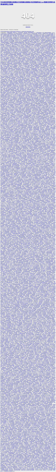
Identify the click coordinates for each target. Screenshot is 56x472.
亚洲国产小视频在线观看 (40, 101)
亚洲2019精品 (7, 397)
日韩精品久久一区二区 (7, 283)
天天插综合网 (12, 268)
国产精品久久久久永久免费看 (37, 325)
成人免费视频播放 (25, 251)
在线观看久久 (5, 351)
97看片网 (50, 403)
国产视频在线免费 (48, 269)
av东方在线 (38, 71)
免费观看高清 (50, 467)
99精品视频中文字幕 (26, 40)
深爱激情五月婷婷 (41, 105)
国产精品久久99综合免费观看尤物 (40, 82)
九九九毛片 (41, 406)
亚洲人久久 (49, 275)
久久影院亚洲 (43, 415)
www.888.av (35, 335)
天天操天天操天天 (7, 288)
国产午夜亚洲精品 (12, 425)
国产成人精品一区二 (30, 82)
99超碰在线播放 (36, 242)
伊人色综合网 (50, 309)
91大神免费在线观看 (17, 68)
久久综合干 (6, 55)
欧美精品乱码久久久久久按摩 (22, 450)
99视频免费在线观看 (18, 136)
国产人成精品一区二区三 (41, 156)
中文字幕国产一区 (14, 79)
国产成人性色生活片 (17, 123)
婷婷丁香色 (4, 158)
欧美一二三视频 (49, 125)
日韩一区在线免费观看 (22, 150)
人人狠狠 (30, 442)
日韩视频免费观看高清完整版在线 (24, 98)
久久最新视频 (25, 160)
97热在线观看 (53, 437)
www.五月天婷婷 (41, 176)
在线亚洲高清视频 (47, 455)
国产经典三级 (26, 128)
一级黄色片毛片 (35, 392)
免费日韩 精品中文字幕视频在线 (14, 226)
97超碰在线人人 (33, 159)
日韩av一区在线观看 (20, 88)
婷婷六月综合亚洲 (51, 190)
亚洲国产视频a (45, 309)
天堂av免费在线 (46, 360)
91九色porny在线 (27, 87)
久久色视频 (53, 202)
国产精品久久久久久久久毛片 (5, 152)
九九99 (1, 239)
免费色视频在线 (43, 67)
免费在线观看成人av (31, 32)
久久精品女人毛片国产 (34, 88)
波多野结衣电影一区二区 (27, 454)
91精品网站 (33, 452)
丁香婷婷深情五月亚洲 (26, 431)
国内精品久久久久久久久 (10, 93)
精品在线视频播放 (23, 370)
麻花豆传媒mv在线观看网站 (34, 192)
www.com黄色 (4, 357)
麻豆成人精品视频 (27, 106)
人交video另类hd (18, 365)
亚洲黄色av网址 (11, 276)
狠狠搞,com (39, 323)
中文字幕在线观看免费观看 (46, 170)
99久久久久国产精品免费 (24, 137)
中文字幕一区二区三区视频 (23, 364)
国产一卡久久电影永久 (44, 383)
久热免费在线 (24, 195)
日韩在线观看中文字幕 (15, 445)
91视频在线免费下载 (44, 112)
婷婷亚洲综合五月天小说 (25, 68)
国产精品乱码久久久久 (15, 380)
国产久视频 (49, 329)
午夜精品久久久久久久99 (21, 190)
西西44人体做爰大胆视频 (4, 294)
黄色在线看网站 (18, 272)
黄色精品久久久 (32, 449)
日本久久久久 (16, 105)
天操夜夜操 (15, 55)
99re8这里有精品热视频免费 (26, 448)
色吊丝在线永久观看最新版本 (32, 315)
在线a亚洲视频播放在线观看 (22, 125)
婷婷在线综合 (27, 399)
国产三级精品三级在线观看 (23, 282)
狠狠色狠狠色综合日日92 (18, 442)
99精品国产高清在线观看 (19, 247)
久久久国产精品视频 (42, 369)
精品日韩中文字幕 (10, 349)
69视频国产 (13, 114)
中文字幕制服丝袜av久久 (42, 289)
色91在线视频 (2, 279)
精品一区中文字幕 (49, 284)
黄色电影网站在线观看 (43, 222)
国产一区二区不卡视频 (40, 90)
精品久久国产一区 (27, 406)
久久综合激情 (43, 119)
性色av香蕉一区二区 (45, 396)
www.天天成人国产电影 (22, 41)
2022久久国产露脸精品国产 (12, 424)
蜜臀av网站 (19, 349)
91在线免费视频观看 (48, 349)
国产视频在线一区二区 (42, 171)
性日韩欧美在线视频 (20, 77)
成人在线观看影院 (6, 232)
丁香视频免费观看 (24, 220)
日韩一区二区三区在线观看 (13, 336)
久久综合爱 (21, 170)
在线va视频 (19, 90)
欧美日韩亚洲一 (4, 200)
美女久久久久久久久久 (34, 435)
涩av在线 (18, 45)
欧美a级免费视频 (36, 153)
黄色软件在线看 (48, 333)
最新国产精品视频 (30, 222)
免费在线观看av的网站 (31, 100)
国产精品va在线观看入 (24, 361)
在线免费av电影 (33, 269)
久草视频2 (53, 165)
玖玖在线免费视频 (13, 287)
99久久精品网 (12, 266)
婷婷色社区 (3, 425)
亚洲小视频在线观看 (27, 139)
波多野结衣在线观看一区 (16, 401)
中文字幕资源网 (47, 38)
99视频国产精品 (27, 197)
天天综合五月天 (27, 55)
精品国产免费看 (9, 35)
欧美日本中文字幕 (21, 465)
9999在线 (6, 213)
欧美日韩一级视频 (13, 112)
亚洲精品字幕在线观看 (12, 155)
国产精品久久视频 (23, 380)
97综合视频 (52, 380)
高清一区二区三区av (49, 115)
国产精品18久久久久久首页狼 (9, 189)
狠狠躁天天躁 (7, 94)
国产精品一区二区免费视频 (33, 412)
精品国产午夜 (29, 301)
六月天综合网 (30, 86)
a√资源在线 (27, 132)
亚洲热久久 (24, 468)
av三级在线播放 (8, 459)
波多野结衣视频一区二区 (19, 91)
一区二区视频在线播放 (44, 114)
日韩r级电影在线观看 (50, 82)
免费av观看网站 (6, 58)
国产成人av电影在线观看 (10, 83)
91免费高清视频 (8, 318)
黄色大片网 (33, 40)
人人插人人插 (4, 424)
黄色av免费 (36, 126)
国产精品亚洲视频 (42, 299)
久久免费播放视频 (27, 69)
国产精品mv (24, 252)
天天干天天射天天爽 (24, 162)
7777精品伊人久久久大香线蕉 (21, 114)
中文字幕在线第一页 (7, 456)
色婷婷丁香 (12, 457)
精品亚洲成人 (33, 189)
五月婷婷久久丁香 (33, 408)
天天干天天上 (13, 313)
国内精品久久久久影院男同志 (44, 435)
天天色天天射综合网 (49, 142)
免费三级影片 (6, 430)
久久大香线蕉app (9, 319)
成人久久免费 (12, 461)
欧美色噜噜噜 (36, 222)
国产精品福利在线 (13, 64)
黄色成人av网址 (5, 284)
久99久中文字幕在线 (40, 408)
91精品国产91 (30, 270)
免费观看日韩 (51, 94)
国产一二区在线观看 (47, 267)
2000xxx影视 (11, 373)
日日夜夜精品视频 (36, 128)
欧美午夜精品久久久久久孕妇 (19, 134)
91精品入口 (15, 465)
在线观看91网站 (39, 52)
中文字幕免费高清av (17, 388)
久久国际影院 (26, 330)
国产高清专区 (42, 349)
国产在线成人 (28, 76)
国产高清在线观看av (14, 392)
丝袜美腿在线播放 (17, 104)
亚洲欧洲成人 (26, 443)
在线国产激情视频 (22, 108)
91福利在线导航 (31, 49)
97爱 (25, 355)
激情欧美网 (15, 437)
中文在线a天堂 (35, 301)
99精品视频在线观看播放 (37, 84)
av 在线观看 (38, 273)
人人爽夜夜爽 (17, 168)
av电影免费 (49, 198)
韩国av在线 (26, 336)
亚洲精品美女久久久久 (15, 361)
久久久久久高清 (37, 195)
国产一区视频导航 (27, 316)
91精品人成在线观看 (29, 389)
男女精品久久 (42, 128)
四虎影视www (21, 203)
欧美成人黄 (11, 356)
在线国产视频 (2, 209)
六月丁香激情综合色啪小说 (8, 53)
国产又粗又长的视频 (33, 63)
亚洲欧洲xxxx (17, 413)
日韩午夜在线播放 (45, 63)
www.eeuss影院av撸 (41, 194)
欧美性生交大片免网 (17, 372)
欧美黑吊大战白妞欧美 (26, 70)
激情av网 (36, 447)
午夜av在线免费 (16, 356)
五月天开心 (21, 210)
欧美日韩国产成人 (24, 182)
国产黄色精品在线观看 (33, 423)
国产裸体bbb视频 (37, 306)
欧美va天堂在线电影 (46, 451)
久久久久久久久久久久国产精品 (33, 264)
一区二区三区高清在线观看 (49, 101)
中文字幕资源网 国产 (40, 61)
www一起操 (25, 430)
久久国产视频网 (26, 327)
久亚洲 (41, 354)
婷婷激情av (8, 106)
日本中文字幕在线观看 (14, 141)
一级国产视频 (48, 273)
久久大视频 (27, 67)
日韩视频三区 (47, 200)
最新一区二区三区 (19, 92)
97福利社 (22, 45)
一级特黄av (47, 127)
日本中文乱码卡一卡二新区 (20, 452)
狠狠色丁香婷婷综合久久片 (26, 180)
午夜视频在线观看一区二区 (32, 414)
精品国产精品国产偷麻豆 (39, 58)
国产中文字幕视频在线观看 (40, 118)
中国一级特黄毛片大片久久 (41, 329)
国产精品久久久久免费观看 (17, 103)
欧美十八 (15, 325)
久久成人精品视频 (50, 161)
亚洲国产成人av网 (9, 369)
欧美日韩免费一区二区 (28, 203)
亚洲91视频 (49, 369)
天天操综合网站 (28, 208)
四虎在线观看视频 (11, 353)
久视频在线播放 (10, 389)
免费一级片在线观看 (25, 427)
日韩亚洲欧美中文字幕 (34, 149)
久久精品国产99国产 (8, 366)
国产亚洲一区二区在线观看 (13, 213)
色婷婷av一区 (10, 377)
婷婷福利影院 (17, 286)
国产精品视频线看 (26, 117)
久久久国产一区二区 (24, 284)
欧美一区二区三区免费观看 (35, 266)
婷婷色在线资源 (30, 65)
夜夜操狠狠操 (37, 395)
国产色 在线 (17, 266)
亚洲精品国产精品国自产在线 (13, 61)
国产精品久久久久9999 (23, 65)
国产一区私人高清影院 (13, 430)
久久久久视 (31, 287)
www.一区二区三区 (50, 343)
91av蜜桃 (36, 365)
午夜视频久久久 (5, 221)
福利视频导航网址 (29, 108)
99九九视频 (29, 74)
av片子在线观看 (49, 432)
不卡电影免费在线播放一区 (27, 219)
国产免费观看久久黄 (34, 247)
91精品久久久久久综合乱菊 (7, 146)
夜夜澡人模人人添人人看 (40, 269)
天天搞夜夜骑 (20, 318)
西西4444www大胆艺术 (11, 249)
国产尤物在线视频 (43, 355)
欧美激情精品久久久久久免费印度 (16, 116)
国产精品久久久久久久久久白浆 (22, 394)
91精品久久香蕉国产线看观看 (17, 148)
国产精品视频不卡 (41, 239)
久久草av (41, 185)
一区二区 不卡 (6, 269)
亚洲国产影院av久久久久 (21, 34)
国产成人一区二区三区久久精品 (22, 328)
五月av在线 (33, 101)
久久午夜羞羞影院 (36, 77)
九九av (6, 275)
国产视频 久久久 (10, 393)
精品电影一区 (13, 320)
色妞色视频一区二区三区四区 (46, 395)
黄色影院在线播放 (3, 166)
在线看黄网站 (45, 178)
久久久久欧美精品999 (20, 197)
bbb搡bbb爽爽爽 (42, 177)
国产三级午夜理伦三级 (29, 235)
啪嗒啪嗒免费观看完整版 (7, 135)
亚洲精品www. (39, 462)
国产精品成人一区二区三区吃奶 (8, 255)
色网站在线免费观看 (45, 344)
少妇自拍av (5, 250)
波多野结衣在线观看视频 (39, 443)
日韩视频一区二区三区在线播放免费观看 (23, 460)
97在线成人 (2, 213)
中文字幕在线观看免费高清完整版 (39, 232)
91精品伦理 (43, 53)
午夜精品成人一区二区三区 (50, 387)
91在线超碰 (36, 136)
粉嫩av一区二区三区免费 (24, 343)
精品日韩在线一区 (11, 258)
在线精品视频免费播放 (44, 166)
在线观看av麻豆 (12, 195)
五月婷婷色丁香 (8, 125)
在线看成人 (41, 359)
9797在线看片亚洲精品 (35, 298)
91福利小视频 (8, 235)
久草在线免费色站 (47, 148)
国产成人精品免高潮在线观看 (34, 39)
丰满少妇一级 (2, 305)
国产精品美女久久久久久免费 (11, 251)
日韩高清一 (53, 131)
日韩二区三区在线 (9, 163)
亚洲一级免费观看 (7, 43)
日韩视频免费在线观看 (31, 455)
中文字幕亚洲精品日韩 (31, 257)
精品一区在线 (30, 136)
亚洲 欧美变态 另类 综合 (32, 160)
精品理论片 (43, 180)
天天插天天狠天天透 (39, 104)
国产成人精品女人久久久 (33, 251)
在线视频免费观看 (51, 351)
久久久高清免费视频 (49, 430)
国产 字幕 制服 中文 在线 (38, 80)
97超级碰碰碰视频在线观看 (42, 76)
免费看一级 (15, 414)
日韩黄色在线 (17, 461)
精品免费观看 (18, 223)
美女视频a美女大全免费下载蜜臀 (24, 243)
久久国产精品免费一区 (25, 57)
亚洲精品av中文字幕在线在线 (48, 56)
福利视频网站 (49, 335)
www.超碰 (46, 47)
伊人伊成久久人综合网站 (41, 318)
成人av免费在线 (31, 162)
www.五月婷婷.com (44, 162)
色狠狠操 (22, 249)
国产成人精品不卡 (46, 293)
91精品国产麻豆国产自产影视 (35, 38)
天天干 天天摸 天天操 (21, 278)
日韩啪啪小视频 (12, 455)
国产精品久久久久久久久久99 (42, 206)
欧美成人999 (35, 239)
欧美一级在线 (6, 346)
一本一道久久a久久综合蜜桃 (13, 108)
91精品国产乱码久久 (8, 37)
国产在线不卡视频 (17, 214)
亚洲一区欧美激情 (36, 383)
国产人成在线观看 (18, 431)
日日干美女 (28, 164)
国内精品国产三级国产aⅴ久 (35, 54)
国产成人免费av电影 (4, 102)
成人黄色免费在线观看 (31, 259)
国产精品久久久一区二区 (34, 428)
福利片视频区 (18, 57)
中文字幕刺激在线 (52, 270)
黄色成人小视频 (5, 419)
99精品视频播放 (20, 179)
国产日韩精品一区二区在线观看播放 (38, 424)
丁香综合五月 (4, 98)
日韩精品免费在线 (28, 424)
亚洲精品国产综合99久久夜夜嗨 (49, 41)
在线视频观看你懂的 (27, 318)
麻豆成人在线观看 (30, 304)
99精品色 (16, 106)
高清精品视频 (32, 295)
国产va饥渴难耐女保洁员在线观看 (8, 131)
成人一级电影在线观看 (4, 372)
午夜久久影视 (27, 172)
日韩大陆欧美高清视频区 (49, 397)
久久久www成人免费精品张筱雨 (42, 62)
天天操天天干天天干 (14, 371)
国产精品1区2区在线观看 (40, 281)
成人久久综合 (12, 91)
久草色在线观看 (35, 86)
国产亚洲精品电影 (13, 34)
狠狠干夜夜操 (10, 55)
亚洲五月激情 (46, 359)
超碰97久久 (50, 206)
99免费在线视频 (51, 103)
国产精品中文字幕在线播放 (49, 247)
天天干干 (49, 465)
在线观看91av (9, 95)
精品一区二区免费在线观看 (44, 391)
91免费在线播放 (48, 262)
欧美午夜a (40, 33)
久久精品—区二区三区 (42, 142)
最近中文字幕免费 (46, 438)
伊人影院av (38, 258)
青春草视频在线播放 (15, 164)
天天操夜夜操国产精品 (37, 35)
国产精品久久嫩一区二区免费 (15, 162)
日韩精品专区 (34, 163)
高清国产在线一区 (41, 397)
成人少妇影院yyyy (14, 67)
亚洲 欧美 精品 (38, 460)
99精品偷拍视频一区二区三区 (36, 363)
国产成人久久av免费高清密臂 (21, 127)
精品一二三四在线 (37, 285)
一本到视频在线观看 (45, 154)
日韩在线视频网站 (29, 390)
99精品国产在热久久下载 (28, 465)
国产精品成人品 (33, 329)
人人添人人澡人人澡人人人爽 (39, 333)
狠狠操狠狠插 (14, 163)
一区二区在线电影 (37, 122)
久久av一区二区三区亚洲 (27, 368)
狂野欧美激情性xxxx (45, 220)
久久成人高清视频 (24, 312)
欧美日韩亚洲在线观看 (39, 441)
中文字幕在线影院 (34, 74)
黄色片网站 (3, 271)
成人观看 (21, 366)
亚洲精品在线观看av (27, 425)
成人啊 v (6, 415)
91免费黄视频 (8, 313)
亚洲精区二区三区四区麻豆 (51, 72)
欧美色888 (41, 124)
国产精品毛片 (52, 80)
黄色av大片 (11, 257)
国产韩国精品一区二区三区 (26, 171)
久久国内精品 (35, 211)
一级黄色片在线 (8, 201)
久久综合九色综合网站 (19, 102)
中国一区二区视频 (25, 423)
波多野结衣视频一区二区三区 (22, 248)
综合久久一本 (46, 185)
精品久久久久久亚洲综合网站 (13, 203)
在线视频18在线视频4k (46, 304)
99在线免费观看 (33, 37)
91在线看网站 (26, 61)
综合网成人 (40, 388)
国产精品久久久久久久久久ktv (48, 231)
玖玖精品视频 (43, 273)
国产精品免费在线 (10, 462)
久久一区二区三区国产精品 (36, 426)
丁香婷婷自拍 (25, 120)
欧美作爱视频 (19, 269)
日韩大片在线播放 (12, 460)
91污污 (37, 254)
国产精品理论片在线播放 (24, 303)
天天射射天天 (19, 64)
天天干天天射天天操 (44, 78)
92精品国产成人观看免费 (43, 149)
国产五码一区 (26, 37)
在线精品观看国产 (23, 168)
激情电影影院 (9, 86)
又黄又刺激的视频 (34, 271)
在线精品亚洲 (46, 407)
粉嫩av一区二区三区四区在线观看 (40, 72)
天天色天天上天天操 (33, 421)
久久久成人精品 (48, 93)
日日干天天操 (20, 336)
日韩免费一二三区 (5, 199)
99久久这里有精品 (35, 331)
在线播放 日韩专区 (13, 232)
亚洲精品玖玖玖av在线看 (13, 333)
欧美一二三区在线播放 (15, 118)
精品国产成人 (26, 449)
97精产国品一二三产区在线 (33, 463)
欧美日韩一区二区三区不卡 (46, 99)
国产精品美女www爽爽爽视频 (11, 375)
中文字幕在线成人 (30, 158)
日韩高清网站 (18, 220)
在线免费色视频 (29, 127)
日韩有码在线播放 (25, 287)
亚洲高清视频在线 (50, 402)
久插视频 (8, 247)
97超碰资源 (35, 322)
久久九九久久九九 (3, 400)
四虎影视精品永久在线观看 (5, 62)
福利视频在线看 (5, 120)
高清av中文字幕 (5, 122)
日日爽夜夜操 (52, 417)
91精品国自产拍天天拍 (51, 102)
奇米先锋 (53, 395)
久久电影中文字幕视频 (45, 363)
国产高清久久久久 (31, 432)
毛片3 (8, 274)
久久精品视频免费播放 (7, 316)
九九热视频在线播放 (29, 187)
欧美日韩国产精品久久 (33, 402)
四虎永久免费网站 (38, 64)
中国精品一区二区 (10, 65)
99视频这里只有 (24, 215)
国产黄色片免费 (39, 189)
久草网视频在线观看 (38, 141)
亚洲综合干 (6, 47)
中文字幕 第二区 (37, 227)
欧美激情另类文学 (35, 168)
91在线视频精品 (45, 352)
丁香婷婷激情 (52, 200)
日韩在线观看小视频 (30, 99)
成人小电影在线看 (12, 274)
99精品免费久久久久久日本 (50, 168)
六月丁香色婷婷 (17, 200)
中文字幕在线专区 (28, 206)
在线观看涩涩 (27, 46)
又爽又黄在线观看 (23, 304)
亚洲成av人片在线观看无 (11, 227)
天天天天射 (12, 247)
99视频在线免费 (3, 132)
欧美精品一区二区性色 (21, 390)
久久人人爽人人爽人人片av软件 (15, 441)
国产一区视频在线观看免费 (19, 429)
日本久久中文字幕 (19, 117)
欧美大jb (42, 449)
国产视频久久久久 (12, 199)
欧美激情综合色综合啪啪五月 (6, 368)
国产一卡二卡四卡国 (13, 451)
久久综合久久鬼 (14, 125)
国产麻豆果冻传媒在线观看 (23, 261)
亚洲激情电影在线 (11, 439)
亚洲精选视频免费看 (47, 448)
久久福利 (39, 132)
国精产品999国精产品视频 (36, 110)
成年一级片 (41, 328)
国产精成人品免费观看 (47, 147)
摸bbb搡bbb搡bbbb (21, 79)
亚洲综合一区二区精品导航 (8, 256)
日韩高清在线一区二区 (27, 101)
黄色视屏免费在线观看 (6, 64)
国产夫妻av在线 (5, 303)
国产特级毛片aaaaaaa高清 (11, 230)
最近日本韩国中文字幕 (4, 257)
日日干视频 (4, 293)
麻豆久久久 (53, 147)
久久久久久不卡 (9, 158)
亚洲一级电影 (22, 186)
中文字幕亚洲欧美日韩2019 (37, 75)
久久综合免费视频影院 (40, 200)
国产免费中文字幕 (31, 244)
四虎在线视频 (39, 348)
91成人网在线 (35, 299)
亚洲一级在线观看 (31, 352)
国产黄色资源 (52, 66)
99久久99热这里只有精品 (43, 468)
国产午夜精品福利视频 (7, 156)
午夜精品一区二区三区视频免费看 (48, 263)
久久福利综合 (46, 86)
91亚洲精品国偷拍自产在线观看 (35, 107)
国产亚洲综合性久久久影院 (11, 176)
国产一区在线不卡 (21, 67)
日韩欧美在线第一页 (11, 151)
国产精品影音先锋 (37, 99)
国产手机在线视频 (19, 295)
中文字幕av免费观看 (28, 375)
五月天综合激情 (44, 416)
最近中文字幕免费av (32, 313)
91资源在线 (36, 359)
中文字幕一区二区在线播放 (32, 407)
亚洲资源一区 (9, 98)
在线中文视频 (30, 53)
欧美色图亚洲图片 (11, 355)
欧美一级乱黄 (7, 403)
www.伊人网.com (43, 319)
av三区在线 (7, 138)
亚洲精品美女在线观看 (29, 72)
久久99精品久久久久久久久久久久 (36, 152)
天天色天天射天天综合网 (48, 330)
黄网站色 (16, 93)
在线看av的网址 (41, 123)
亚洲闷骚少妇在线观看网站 (10, 254)
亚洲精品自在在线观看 (11, 448)
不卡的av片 (45, 342)
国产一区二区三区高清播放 (5, 438)
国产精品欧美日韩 (49, 77)
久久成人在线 (45, 320)
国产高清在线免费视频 (28, 179)
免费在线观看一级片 (50, 312)
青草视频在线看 (35, 255)
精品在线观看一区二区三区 (41, 43)
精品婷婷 (33, 118)
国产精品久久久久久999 (16, 161)
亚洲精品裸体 (16, 140)
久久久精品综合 (14, 216)
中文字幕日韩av (29, 234)
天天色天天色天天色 (17, 70)
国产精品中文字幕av (25, 94)
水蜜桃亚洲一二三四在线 (22, 437)
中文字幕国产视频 (15, 246)
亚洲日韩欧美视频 (17, 469)
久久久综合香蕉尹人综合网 (38, 221)
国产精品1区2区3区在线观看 (18, 115)
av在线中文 (9, 348)
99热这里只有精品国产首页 (5, 96)
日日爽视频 (12, 74)
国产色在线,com (11, 76)
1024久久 (44, 95)
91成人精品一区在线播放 (33, 261)
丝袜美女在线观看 (3, 291)
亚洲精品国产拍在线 (20, 227)
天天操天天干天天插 (27, 309)
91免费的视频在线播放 (50, 318)
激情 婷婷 (25, 32)
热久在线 (30, 220)
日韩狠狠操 (35, 188)
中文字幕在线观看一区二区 (35, 42)
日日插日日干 (21, 106)
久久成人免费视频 (20, 327)
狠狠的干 (28, 113)
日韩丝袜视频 (31, 354)
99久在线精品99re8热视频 (46, 236)
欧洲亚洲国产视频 (12, 120)
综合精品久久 (32, 78)
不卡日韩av (43, 49)
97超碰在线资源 (29, 373)
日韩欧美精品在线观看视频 (7, 84)
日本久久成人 (2, 204)
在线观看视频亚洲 (47, 259)
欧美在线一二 (49, 146)
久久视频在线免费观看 (4, 339)
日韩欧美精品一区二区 (21, 216)
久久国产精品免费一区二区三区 (36, 345)
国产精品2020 (45, 376)
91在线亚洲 (47, 118)
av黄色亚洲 (31, 201)
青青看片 (38, 319)
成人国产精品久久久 (14, 183)
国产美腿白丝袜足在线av (45, 196)
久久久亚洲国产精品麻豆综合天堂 (8, 194)
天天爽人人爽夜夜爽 (48, 443)
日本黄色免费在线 (37, 45)
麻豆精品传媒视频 (20, 313)
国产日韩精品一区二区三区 (24, 152)
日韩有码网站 (29, 175)
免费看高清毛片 (29, 226)
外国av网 (44, 115)
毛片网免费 (11, 418)
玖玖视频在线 (49, 322)
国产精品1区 (31, 282)
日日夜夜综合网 (3, 149)
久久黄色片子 (42, 262)
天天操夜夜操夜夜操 (8, 328)
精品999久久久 (39, 89)
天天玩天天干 (32, 140)
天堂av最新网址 (3, 182)
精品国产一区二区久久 (17, 432)
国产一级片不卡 (26, 408)
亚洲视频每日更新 (32, 281)
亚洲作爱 (36, 176)
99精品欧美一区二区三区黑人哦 (8, 70)
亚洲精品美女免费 (24, 176)
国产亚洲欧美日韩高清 (51, 354)
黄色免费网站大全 (7, 268)
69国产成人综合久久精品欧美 (35, 117)
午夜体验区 (16, 332)
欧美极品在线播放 (52, 68)
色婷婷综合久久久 (49, 372)
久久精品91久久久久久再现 (45, 256)
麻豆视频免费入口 (5, 195)
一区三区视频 (7, 223)
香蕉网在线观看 (48, 129)
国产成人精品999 (34, 102)
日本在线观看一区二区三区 (44, 381)
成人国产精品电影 (20, 330)
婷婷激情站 (20, 107)
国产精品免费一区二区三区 (44, 288)
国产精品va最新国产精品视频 (30, 310)
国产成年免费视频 (20, 451)
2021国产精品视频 (7, 464)
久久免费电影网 (8, 45)
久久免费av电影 (47, 300)
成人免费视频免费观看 (12, 54)
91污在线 (48, 140)
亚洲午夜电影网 (11, 104)
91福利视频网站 (24, 254)
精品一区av (19, 176)
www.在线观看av (30, 299)
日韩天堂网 (17, 83)
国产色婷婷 (4, 86)
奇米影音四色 (5, 296)
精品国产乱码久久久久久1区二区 (29, 433)
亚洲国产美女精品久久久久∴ (27, 131)
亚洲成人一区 (10, 437)
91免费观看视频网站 (48, 252)
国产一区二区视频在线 (12, 248)
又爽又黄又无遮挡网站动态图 (25, 377)
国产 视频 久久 (5, 463)
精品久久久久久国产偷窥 (41, 402)
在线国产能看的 (45, 315)
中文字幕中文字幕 (8, 337)
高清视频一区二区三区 (23, 407)
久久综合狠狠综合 (15, 243)
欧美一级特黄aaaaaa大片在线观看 (50, 453)
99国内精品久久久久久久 (49, 308)
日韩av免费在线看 (24, 307)
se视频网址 (52, 116)
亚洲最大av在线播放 (18, 196)
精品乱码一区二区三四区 (11, 240)
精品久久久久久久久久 (39, 342)
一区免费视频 (30, 388)
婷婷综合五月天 (11, 178)
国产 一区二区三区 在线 (28, 77)
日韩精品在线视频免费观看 (41, 143)
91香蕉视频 (13, 69)
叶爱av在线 (34, 462)
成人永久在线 (29, 360)
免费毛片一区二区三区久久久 (27, 272)
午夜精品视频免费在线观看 (23, 447)
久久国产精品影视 (12, 300)
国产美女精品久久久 (8, 261)
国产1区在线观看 (8, 335)
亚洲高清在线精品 (11, 102)
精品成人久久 (40, 360)
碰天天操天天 (13, 301)
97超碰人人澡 (43, 203)
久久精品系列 (13, 215)
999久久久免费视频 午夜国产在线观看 (31, 429)
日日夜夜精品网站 (51, 111)
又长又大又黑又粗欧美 (16, 343)
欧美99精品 (34, 206)
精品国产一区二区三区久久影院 (45, 266)
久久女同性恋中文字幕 (23, 47)
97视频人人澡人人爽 (7, 343)
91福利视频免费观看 (16, 334)
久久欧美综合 (41, 300)
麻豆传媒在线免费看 (25, 269)
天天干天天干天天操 (6, 406)
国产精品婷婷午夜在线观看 (18, 256)
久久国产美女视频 (19, 274)
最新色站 (43, 135)
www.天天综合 (13, 260)
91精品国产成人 (5, 123)
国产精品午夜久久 (21, 212)
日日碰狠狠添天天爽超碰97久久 (9, 471)
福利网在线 (51, 178)
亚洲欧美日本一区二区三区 (26, 90)
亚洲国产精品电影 (6, 34)
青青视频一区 (37, 279)
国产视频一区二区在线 (49, 331)
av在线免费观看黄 (27, 189)
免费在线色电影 (4, 69)
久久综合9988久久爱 (30, 342)
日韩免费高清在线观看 (20, 69)
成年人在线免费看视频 (16, 348)
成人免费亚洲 (15, 212)
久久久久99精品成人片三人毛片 (48, 280)
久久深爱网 (24, 99)
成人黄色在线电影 (52, 371)
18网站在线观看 (46, 83)
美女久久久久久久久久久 (12, 440)
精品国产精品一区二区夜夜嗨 (37, 324)
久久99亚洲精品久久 (47, 51)
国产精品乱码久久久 (33, 132)
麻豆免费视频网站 (7, 137)
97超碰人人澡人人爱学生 (19, 453)
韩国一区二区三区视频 (40, 37)
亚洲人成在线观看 (10, 182)
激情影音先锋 (4, 154)
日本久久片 (8, 447)
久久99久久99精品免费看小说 (18, 433)
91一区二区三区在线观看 (23, 415)
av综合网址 (47, 180)
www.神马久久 (45, 379)
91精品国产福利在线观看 (9, 395)
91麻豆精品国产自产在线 (45, 389)
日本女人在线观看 (35, 397)
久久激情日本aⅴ (18, 376)
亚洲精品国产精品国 (18, 292)
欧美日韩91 (16, 245)
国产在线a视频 (37, 439)
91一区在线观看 (26, 192)
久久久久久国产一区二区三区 (43, 188)
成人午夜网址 (13, 394)
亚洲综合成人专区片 (25, 201)
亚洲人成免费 (6, 99)
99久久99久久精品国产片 (26, 185)
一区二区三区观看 (52, 238)
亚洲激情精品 (23, 372)
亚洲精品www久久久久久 (9, 341)
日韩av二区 (49, 319)
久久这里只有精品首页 (13, 339)
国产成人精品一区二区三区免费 (9, 262)
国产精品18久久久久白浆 (13, 281)
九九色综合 (10, 278)
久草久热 (10, 284)
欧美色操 (24, 464)
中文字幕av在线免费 (11, 160)
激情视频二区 (13, 316)
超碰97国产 (14, 427)
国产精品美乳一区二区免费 (40, 246)
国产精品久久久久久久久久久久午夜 (33, 340)
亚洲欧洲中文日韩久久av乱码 (45, 427)
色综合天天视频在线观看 (42, 322)
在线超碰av (41, 108)
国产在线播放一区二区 (45, 270)
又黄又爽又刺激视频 (37, 465)
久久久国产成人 (17, 194)
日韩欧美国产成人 (37, 215)
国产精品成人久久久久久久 (19, 39)
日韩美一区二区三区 (51, 445)
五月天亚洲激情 (3, 379)
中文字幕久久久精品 (49, 214)
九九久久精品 (28, 331)
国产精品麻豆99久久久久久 (38, 165)
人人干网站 (31, 51)
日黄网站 (26, 358)
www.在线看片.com (13, 58)
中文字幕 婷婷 (43, 279)
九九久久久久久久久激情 (44, 411)
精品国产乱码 (16, 280)
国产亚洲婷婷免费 (7, 309)
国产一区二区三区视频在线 (20, 335)
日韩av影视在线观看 (43, 65)
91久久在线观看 (25, 438)
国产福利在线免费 (4, 155)
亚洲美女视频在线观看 (39, 257)
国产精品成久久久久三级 (32, 361)
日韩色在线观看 (34, 142)
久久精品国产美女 (31, 365)
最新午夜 (42, 38)
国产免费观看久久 (33, 61)
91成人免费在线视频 (13, 99)
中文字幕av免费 (41, 211)
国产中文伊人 (6, 285)
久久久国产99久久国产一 (32, 378)
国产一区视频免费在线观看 (31, 225)
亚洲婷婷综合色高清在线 (11, 331)
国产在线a (54, 78)
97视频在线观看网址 (24, 418)
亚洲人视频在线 (30, 41)
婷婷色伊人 (3, 369)
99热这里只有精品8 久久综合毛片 (34, 415)
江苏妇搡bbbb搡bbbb (23, 237)
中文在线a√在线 (32, 356)
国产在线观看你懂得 (40, 367)
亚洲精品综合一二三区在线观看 (15, 177)
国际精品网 (26, 341)
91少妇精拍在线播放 (42, 146)
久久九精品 (40, 280)
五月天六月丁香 (8, 218)
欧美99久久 (15, 32)
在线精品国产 (27, 419)
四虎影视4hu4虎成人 (30, 382)
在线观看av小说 (42, 430)
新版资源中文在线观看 (51, 289)
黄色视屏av (11, 372)
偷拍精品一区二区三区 (11, 154)
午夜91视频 (47, 233)
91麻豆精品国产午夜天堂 (4, 306)
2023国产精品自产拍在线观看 (19, 172)
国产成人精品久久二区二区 (37, 373)
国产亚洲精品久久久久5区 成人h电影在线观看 (45, 260)
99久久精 (12, 172)
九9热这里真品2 (20, 32)
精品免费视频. (21, 86)
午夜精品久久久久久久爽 (33, 317)
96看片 (9, 79)
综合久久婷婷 (27, 88)
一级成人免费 (8, 204)
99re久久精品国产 (12, 419)
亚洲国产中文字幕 (33, 275)
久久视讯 (43, 399)
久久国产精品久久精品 (11, 147)
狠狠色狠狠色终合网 (11, 452)
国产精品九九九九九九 (25, 233)
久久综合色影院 (51, 62)
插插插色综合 (36, 453)
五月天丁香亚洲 (50, 355)
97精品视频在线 (8, 77)
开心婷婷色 (53, 148)
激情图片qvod (12, 346)
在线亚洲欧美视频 (51, 337)
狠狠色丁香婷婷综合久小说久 (23, 405)
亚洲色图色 (41, 301)
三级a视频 (8, 209)
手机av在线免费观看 (47, 165)
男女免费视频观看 (3, 81)
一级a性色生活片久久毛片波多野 (45, 368)
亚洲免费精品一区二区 (32, 96)
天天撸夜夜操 (40, 429)
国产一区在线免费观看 (34, 70)
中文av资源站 (11, 303)
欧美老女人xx (38, 357)
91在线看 (9, 59)
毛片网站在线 (19, 344)
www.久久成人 (30, 461)
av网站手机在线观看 (44, 45)
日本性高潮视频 (44, 459)
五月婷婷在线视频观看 (34, 377)
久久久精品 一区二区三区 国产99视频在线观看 (9, 46)
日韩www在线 (5, 88)
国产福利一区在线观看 (12, 88)
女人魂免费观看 (45, 187)
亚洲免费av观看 (25, 148)
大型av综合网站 (37, 49)
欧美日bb (48, 213)
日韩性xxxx (16, 364)
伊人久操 (33, 223)
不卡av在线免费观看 (10, 191)
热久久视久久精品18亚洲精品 (31, 93)
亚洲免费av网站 (34, 76)
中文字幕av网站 (35, 131)
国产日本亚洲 (10, 123)
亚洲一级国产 (53, 298)
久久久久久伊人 (45, 351)
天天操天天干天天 (12, 463)
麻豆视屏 (15, 389)
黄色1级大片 (12, 310)
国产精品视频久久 (37, 201)
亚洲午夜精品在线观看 (30, 333)
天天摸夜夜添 (36, 287)
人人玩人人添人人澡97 (29, 249)
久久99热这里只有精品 (29, 289)
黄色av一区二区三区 (37, 351)
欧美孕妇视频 (4, 130)
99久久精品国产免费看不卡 (18, 406)
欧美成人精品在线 (24, 126)
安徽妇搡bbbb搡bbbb (49, 281)
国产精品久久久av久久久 (14, 354)
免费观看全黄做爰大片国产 (47, 225)
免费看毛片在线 (24, 365)
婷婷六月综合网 (15, 319)
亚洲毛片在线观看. (26, 295)
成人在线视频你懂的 (37, 337)
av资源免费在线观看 (27, 291)
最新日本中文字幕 (51, 384)
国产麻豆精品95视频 (33, 194)
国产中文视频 (9, 396)
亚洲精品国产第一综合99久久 (27, 130)
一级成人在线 (32, 79)
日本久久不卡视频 (22, 75)
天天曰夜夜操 (22, 379)
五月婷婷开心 (29, 84)
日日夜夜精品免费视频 (42, 213)
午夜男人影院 (14, 390)
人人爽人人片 (6, 153)
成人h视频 (51, 197)
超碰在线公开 (37, 456)
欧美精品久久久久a (31, 125)
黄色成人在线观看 (4, 355)
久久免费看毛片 (34, 384)
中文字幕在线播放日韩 (10, 388)
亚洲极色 (53, 319)
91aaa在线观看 (49, 279)
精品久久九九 (28, 452)
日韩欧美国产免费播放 (28, 115)
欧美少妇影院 (50, 191)
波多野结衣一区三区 (30, 437)
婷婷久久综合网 (24, 221)
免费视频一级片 (28, 462)
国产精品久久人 (39, 106)
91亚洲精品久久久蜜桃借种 (46, 201)
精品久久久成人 (18, 78)
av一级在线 (29, 436)
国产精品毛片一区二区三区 (32, 47)
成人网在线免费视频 (46, 134)
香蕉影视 (48, 219)
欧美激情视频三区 (21, 208)
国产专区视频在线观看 (34, 134)
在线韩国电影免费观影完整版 (19, 42)
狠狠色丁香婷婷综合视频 (45, 183)
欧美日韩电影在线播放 (43, 428)
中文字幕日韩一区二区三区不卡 (45, 425)
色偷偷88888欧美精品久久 (5, 441)
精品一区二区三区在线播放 (7, 432)
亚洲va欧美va (33, 164)
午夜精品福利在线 (46, 301)
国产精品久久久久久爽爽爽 (38, 137)
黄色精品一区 (12, 113)
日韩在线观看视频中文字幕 (24, 38)
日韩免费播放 (25, 155)
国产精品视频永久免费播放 (27, 111)
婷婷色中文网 (14, 107)
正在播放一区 (51, 162)
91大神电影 (47, 92)
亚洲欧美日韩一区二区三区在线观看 (38, 226)
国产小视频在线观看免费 (10, 89)
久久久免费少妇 (38, 119)
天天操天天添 (35, 234)
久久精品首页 (41, 247)
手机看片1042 (37, 40)
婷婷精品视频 (29, 464)
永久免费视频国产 (16, 370)
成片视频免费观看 (7, 90)
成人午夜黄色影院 (43, 39)
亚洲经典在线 (50, 441)
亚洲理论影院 (20, 81)
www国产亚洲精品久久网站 (20, 72)
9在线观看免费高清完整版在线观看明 (20, 188)
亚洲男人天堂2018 (31, 403)
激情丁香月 (18, 259)
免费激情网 (33, 294)
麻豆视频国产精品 (16, 38)
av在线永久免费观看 (43, 295)
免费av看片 (16, 408)
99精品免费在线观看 (9, 385)
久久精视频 (20, 183)
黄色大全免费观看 (41, 276)
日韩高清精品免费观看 (24, 218)
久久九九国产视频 (20, 159)
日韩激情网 (5, 240)
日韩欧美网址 (9, 404)
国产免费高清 (13, 185)
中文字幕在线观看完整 (6, 392)
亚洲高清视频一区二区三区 (38, 51)
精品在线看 (37, 295)
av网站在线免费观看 (42, 131)
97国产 (8, 149)
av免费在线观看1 (5, 224)
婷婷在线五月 (8, 216)
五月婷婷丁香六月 (37, 53)
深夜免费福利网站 (13, 269)
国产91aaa (46, 371)
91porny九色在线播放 (32, 413)
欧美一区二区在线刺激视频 (27, 344)
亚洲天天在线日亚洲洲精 (20, 419)
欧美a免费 (19, 99)
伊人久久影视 (44, 198)
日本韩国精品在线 (48, 317)
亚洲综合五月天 (31, 176)
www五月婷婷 (52, 180)
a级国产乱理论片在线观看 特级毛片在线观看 (33, 236)
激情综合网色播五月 (23, 420)
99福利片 (41, 264)
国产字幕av (40, 126)
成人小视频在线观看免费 (30, 417)
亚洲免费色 (22, 240)
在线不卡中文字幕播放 (7, 246)
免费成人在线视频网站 (14, 66)
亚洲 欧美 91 (40, 69)
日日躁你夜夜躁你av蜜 (48, 81)
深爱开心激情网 (47, 367)
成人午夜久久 (10, 264)
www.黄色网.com (45, 245)
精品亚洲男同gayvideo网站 (16, 435)
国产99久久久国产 (12, 272)
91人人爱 (5, 61)
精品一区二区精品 (22, 321)
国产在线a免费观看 (11, 221)
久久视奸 (42, 431)
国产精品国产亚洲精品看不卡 (40, 100)
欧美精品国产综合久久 (37, 203)
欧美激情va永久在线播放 (32, 161)
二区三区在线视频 (40, 47)
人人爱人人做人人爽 (8, 334)
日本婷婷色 (21, 246)
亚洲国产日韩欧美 (34, 445)
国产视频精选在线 (14, 288)
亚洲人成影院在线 (10, 332)
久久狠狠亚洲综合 (9, 234)
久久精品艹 (33, 258)
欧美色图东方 (11, 39)
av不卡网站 (34, 323)
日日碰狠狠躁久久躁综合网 (44, 401)
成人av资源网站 (3, 447)
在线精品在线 (6, 242)
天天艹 (7, 425)
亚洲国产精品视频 (50, 235)
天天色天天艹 (22, 83)
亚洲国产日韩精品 (24, 207)
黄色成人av (8, 315)
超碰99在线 (6, 281)
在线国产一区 (41, 447)
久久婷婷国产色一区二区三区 (12, 236)
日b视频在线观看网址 (33, 327)
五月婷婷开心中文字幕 (16, 359)
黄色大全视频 (34, 309)
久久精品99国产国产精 (13, 352)
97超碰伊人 (39, 405)
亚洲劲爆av (53, 305)
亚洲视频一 (52, 69)
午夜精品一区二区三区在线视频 (29, 451)
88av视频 (18, 311)
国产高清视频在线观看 (40, 116)
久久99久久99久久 (16, 234)
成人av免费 (19, 215)
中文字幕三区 (3, 186)
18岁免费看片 (27, 134)
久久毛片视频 (3, 148)
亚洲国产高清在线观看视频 (41, 419)
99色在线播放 (45, 207)
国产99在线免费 (43, 311)
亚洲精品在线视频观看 (46, 110)
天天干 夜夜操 (52, 233)
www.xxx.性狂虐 (3, 404)
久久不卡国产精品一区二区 (41, 278)
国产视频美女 (18, 147)
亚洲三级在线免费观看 (22, 299)
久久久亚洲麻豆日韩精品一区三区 (46, 454)
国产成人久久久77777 (24, 348)
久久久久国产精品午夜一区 (17, 238)
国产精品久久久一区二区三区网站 (44, 437)
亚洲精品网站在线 (39, 207)
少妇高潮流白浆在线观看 (27, 323)
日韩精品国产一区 (49, 135)
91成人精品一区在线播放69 (42, 313)
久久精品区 (30, 450)
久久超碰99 (10, 351)
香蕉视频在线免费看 (41, 414)
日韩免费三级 (46, 442)
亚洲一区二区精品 (48, 210)
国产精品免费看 (30, 59)
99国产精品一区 (29, 325)
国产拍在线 (43, 173)
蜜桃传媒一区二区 (38, 344)
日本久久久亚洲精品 (22, 74)
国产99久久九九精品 (9, 173)
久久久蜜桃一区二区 (48, 287)
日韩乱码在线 (35, 388)
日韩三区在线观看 (33, 346)
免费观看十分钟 (22, 76)
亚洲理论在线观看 (15, 237)
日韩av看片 (11, 468)
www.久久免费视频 (46, 126)
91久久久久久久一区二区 (22, 466)
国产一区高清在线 (52, 411)
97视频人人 (15, 328)
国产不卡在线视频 (9, 80)
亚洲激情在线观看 (13, 231)
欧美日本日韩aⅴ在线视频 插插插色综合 (41, 282)
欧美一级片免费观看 (9, 100)
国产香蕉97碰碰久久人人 (8, 378)
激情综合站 (44, 159)
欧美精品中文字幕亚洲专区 (10, 57)
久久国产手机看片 (30, 34)
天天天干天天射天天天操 (12, 122)
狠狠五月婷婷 (34, 56)
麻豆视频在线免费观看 (45, 227)
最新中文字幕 (8, 67)
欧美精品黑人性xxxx (52, 45)
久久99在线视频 (13, 311)
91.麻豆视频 (44, 274)
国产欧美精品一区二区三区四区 (17, 459)
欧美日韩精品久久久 (27, 102)
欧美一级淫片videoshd (10, 305)
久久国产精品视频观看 (34, 98)
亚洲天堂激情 (48, 223)
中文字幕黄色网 (19, 155)
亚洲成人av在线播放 (15, 135)
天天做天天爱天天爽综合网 (13, 150)
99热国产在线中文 (37, 41)
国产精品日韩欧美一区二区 (10, 127)
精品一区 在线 (39, 96)
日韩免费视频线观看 (17, 167)
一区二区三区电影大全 (51, 203)
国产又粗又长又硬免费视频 (42, 161)
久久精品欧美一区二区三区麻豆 (28, 122)
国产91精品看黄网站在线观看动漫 (8, 196)
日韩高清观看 (30, 211)
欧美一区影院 (26, 119)
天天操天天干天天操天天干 (37, 320)
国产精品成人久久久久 (41, 272)
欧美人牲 (23, 206)
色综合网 (4, 35)
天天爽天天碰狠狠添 (36, 390)
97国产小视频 (20, 128)
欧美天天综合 (15, 293)
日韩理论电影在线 (14, 318)
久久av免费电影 (16, 377)
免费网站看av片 (12, 149)
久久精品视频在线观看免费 (43, 94)
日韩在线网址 (7, 172)
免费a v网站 (31, 137)
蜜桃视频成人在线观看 (37, 144)
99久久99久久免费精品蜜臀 (24, 140)
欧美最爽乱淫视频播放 (5, 42)
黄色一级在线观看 (16, 366)
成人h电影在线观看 (52, 468)
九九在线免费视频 (22, 404)
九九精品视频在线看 (39, 452)
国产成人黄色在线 (6, 91)
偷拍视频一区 (28, 258)
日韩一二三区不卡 (9, 465)
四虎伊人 (16, 342)
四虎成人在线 (50, 392)
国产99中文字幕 (45, 199)
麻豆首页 (44, 120)
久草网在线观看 (9, 32)
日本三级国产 (51, 141)
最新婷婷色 (15, 84)
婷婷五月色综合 (46, 137)
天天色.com (51, 412)
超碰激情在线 (44, 460)
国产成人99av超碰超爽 (12, 360)
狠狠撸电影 (4, 367)
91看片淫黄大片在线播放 (11, 92)
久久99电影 (16, 415)
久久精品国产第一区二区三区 (27, 400)
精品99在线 (26, 204)
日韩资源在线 (24, 196)
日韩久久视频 (2, 80)
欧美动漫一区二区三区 (10, 317)
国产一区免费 (7, 222)
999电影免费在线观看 (50, 419)
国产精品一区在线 (19, 300)
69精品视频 (12, 242)
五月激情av (8, 186)
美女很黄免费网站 (48, 447)
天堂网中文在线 (21, 449)
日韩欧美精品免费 (27, 459)
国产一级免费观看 (24, 244)
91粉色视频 (48, 400)
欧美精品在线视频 (12, 345)
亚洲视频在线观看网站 (15, 379)
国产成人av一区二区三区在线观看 (17, 283)
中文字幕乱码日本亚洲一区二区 (40, 432)
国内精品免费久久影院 (26, 50)
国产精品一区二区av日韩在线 (12, 128)
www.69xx (27, 275)
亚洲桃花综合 (43, 235)
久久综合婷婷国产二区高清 (38, 332)
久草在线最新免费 (10, 325)
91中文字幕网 (4, 111)
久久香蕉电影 (11, 153)
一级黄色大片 (6, 376)
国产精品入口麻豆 (14, 204)
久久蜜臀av (47, 380)
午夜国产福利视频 (4, 115)
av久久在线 (48, 131)
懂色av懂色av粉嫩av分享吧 (45, 305)
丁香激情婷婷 (22, 399)
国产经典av (17, 353)
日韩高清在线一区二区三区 (23, 239)
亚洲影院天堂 (26, 105)
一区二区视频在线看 (41, 251)
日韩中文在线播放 (40, 238)
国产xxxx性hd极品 (37, 196)
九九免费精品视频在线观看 (23, 402)
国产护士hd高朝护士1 (14, 407)
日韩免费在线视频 (18, 187)
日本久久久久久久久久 (26, 149)
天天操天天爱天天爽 (18, 178)
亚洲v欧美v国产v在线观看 (33, 83)
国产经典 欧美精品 (20, 316)
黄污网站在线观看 (19, 209)
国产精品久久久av (13, 344)
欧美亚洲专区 (40, 111)
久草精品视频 (40, 136)
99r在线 (16, 41)
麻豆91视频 (32, 456)
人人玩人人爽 (22, 166)
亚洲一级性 (22, 308)
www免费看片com (10, 214)
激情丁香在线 (50, 379)
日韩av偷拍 (29, 168)
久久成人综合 (6, 292)
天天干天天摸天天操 (6, 141)
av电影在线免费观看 (21, 198)
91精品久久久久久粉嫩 (20, 425)
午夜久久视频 (36, 328)
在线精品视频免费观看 (6, 139)
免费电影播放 (27, 456)
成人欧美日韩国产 (14, 211)
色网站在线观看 (18, 195)
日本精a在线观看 (39, 379)
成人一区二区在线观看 (6, 371)
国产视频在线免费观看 (21, 235)
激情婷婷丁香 (9, 289)
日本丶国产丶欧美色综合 (4, 428)
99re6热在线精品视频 (46, 91)
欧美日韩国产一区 (19, 120)
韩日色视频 (41, 377)
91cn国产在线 (29, 56)
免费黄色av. (41, 242)
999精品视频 (16, 71)
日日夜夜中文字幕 (13, 43)
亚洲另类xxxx (44, 324)
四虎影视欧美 (38, 197)
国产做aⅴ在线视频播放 (47, 373)
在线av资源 (33, 116)
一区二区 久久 (16, 420)
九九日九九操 (12, 376)
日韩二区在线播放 (37, 284)
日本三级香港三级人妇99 (46, 132)
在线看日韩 (45, 433)
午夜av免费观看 (11, 184)
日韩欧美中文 (12, 409)
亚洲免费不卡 (50, 222)
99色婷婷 (49, 421)
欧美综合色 (33, 92)
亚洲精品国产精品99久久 (42, 339)
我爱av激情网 (37, 244)
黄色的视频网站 (14, 179)
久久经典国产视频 (18, 180)
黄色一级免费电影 (7, 175)
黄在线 (18, 137)
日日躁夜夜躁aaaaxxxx (34, 94)
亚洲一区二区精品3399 (46, 347)
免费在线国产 (21, 456)
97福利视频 (22, 353)
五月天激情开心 (30, 196)
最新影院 (27, 421)
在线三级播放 (13, 137)
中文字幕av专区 (39, 120)
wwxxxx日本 (42, 233)
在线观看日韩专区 (4, 79)
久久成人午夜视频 (20, 267)
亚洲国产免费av (27, 66)
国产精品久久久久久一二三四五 (23, 428)
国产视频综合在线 (39, 451)
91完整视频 (37, 50)
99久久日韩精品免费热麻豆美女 (43, 444)
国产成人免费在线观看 (16, 165)
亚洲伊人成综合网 (49, 182)
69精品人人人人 (37, 353)
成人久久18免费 (48, 194)
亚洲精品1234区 (18, 448)
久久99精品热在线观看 (11, 202)
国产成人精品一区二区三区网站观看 (43, 378)
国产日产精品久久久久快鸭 (41, 321)
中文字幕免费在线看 (31, 207)
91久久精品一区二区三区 (18, 385)
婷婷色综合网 (12, 49)
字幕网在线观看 (44, 465)
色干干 (11, 94)
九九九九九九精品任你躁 (14, 175)
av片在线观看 (40, 74)
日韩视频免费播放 (13, 315)
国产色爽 (35, 289)
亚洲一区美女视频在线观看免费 (36, 87)
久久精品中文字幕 (8, 427)
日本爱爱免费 (36, 146)
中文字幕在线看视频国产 (39, 92)
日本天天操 (49, 313)
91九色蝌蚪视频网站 (11, 453)
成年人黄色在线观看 (37, 304)
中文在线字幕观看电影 (37, 198)
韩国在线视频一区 (34, 440)
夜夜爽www (46, 238)
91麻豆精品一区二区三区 (43, 392)
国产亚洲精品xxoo (40, 407)
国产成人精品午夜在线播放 (6, 243)
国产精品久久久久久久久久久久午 (30, 319)
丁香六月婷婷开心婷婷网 (30, 334)
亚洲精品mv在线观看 (35, 404)
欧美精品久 (22, 105)
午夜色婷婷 (53, 399)
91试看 (12, 364)
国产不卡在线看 (49, 67)
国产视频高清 (44, 216)
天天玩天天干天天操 (35, 151)
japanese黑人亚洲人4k (42, 271)
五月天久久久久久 (45, 141)
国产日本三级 (31, 284)
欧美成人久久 (51, 376)
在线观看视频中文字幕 (45, 353)
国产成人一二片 (51, 408)
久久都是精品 (9, 161)
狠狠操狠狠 (40, 147)
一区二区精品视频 (26, 183)
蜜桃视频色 (21, 323)
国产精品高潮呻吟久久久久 (10, 220)
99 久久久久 (45, 384)
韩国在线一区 (31, 67)
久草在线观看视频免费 (27, 116)
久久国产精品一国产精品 (22, 222)
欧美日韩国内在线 (24, 411)
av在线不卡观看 (38, 190)
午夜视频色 (4, 325)
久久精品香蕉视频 (43, 208)
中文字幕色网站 (13, 209)
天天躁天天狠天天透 (22, 342)
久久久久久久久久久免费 (12, 296)
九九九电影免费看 (38, 385)
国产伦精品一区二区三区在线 (36, 263)
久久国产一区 (19, 298)
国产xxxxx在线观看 (16, 62)
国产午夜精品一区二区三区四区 (38, 34)
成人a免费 (31, 239)
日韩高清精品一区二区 (22, 257)
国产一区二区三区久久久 (9, 136)
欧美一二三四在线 (7, 407)
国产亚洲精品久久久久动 (39, 403)
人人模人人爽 (45, 462)
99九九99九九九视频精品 (12, 363)
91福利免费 (12, 56)
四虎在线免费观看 (17, 382)
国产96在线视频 (41, 317)
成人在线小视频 (13, 403)
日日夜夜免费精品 (9, 299)
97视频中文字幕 (45, 33)
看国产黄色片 (30, 126)
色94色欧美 (25, 238)
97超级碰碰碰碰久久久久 (35, 68)
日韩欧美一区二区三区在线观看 (46, 59)
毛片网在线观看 (22, 173)
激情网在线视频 (5, 408)
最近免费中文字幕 (17, 207)
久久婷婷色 (40, 95)
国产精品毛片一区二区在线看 (45, 151)
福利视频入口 (21, 443)
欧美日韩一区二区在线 (48, 58)
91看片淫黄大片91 (6, 457)
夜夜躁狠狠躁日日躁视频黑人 (50, 177)
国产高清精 (21, 426)
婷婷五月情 (38, 173)
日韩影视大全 (9, 291)
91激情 (31, 393)
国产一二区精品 (39, 159)
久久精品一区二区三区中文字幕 (18, 37)
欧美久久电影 (47, 158)
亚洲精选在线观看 (15, 225)
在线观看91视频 (28, 384)
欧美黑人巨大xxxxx (51, 79)
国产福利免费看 (4, 323)
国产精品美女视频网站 (4, 418)
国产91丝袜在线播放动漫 (37, 366)
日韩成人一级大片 (18, 285)
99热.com (48, 254)
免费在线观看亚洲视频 (31, 150)
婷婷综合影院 (3, 299)
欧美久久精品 (2, 234)
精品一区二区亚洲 (47, 328)
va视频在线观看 (52, 127)
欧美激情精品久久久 (46, 172)
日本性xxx (45, 124)
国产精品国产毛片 (30, 195)
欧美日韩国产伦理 (28, 231)
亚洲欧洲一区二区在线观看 (44, 249)
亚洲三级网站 (53, 213)
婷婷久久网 (53, 328)
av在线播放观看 (39, 225)
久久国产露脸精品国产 (31, 254)
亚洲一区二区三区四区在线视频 (23, 51)
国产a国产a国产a (46, 80)
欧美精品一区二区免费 (44, 258)
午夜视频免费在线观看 (21, 58)
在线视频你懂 (4, 449)
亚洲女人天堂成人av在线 (46, 385)
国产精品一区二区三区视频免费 (24, 329)
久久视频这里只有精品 (23, 293)
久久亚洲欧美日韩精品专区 (33, 147)
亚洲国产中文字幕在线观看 (42, 423)
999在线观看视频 (10, 293)
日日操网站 (17, 89)
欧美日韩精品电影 (32, 71)
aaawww (18, 240)
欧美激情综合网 (47, 294)
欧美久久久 (11, 71)
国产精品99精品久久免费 (10, 273)
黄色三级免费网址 (17, 228)
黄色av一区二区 (44, 297)
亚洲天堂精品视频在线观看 (6, 165)
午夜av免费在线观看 (32, 341)
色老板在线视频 (25, 136)
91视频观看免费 (36, 65)
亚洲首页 (30, 128)
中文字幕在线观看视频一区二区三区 (25, 52)
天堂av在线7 (11, 469)
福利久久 (33, 115)
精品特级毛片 (37, 382)
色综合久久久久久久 (18, 40)
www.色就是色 (47, 98)
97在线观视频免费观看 (36, 268)
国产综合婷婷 (8, 391)
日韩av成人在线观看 (24, 177)
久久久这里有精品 (19, 160)
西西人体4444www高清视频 (23, 71)
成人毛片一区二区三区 (18, 393)
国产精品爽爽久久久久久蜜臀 (38, 267)
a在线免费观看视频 (25, 63)
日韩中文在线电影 (26, 260)
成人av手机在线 (17, 373)
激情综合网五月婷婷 (13, 192)
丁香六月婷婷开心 (7, 114)
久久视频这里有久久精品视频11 (12, 144)
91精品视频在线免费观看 (17, 63)
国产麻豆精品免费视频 (32, 155)
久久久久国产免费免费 (10, 142)
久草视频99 (45, 111)
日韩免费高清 (39, 309)
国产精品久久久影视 (8, 238)
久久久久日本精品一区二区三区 (35, 183)
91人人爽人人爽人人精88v (39, 210)
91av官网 (23, 107)
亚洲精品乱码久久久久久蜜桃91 (42, 160)
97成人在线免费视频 (20, 375)
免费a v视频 (33, 64)
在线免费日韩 (19, 287)
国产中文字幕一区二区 (9, 167)
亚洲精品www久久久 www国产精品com (42, 66)
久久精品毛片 (23, 142)
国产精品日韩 (42, 127)
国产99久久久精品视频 (14, 309)
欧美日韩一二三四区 (24, 62)
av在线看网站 (27, 95)
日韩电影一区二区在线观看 (7, 370)
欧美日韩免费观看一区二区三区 (10, 330)
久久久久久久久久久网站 (33, 303)
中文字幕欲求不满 (29, 216)
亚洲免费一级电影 (51, 124)
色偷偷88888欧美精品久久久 (47, 405)
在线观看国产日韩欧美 (6, 113)
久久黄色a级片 (35, 444)
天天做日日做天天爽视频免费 (35, 256)
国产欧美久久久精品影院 (26, 324)
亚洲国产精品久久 (13, 87)
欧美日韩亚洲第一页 (21, 124)
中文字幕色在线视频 (34, 230)
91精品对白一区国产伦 (38, 154)
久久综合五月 (35, 219)
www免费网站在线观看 (41, 93)
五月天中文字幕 (10, 111)
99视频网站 (32, 233)
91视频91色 (31, 148)
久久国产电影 (28, 262)
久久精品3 (40, 296)
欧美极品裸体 (16, 173)
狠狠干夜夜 (52, 382)
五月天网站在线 (25, 49)
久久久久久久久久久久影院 (37, 283)
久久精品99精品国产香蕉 (46, 348)
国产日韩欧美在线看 (43, 237)
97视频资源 (11, 42)
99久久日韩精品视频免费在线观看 (12, 383)
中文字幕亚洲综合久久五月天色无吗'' (46, 224)
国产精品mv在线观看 (15, 456)
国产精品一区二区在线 (36, 184)
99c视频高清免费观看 (39, 259)
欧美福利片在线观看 (11, 259)
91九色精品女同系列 (21, 163)
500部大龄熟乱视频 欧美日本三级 (42, 310)
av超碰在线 (26, 45)
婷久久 (31, 186)
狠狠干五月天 (23, 255)
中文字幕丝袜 (40, 384)
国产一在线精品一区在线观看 (12, 81)
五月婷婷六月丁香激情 (49, 105)
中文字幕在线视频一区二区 (21, 360)
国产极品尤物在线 (38, 170)
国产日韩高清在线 (34, 243)
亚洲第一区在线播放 (44, 197)
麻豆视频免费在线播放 (17, 284)
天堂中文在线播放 (36, 237)
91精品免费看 (4, 286)
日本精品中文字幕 (20, 358)
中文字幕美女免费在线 (44, 307)
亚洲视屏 (52, 452)
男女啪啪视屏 (14, 278)
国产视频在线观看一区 (49, 113)
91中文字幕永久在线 (21, 43)
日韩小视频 (25, 141)
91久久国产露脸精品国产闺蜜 (46, 357)
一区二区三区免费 (52, 114)
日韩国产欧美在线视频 (11, 50)
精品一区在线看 (16, 100)
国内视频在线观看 (24, 147)
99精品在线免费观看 (31, 44)
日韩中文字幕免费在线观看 (50, 272)
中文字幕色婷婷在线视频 (48, 88)
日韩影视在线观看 (10, 280)
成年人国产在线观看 (4, 124)
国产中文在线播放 (6, 192)
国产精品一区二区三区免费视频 (29, 170)
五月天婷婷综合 (19, 403)
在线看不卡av (2, 67)
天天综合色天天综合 (38, 199)
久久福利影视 (52, 378)
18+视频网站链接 (3, 50)
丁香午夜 (2, 324)
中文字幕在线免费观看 (27, 298)
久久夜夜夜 (39, 130)
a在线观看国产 (50, 70)
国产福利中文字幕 (48, 449)
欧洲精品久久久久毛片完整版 (40, 140)
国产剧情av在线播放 (22, 280)
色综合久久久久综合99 (35, 262)
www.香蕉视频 (50, 117)
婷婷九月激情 (23, 397)
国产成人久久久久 (6, 287)
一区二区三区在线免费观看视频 (19, 387)
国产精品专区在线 (49, 100)
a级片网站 (7, 345)
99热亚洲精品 (41, 287)
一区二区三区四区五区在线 (48, 420)
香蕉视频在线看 (10, 33)
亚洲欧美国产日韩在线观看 (28, 80)
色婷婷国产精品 (24, 391)
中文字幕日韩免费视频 (26, 54)
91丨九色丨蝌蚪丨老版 (46, 174)
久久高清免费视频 (23, 175)
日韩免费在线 (22, 310)
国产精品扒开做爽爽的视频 (47, 189)
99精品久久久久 (50, 342)
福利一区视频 (15, 35)
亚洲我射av (43, 107)
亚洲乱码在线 (41, 192)
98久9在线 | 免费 (42, 186)
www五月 (34, 130)
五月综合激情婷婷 (23, 138)
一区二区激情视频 (10, 442)
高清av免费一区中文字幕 (8, 382)
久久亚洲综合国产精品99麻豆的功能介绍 (39, 248)
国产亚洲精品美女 (12, 78)
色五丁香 (54, 322)
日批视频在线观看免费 (5, 170)
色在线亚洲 (2, 211)
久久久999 (22, 139)
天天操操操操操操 (33, 228)
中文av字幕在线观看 (39, 172)
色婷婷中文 (6, 373)
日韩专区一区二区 (28, 387)
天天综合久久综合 (12, 101)
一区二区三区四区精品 (40, 294)
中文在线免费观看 (8, 322)
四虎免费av (3, 201)
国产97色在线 (10, 387)
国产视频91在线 (3, 63)
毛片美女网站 (2, 385)
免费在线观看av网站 (48, 40)
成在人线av (33, 106)
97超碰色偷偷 (47, 226)
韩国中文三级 (51, 47)
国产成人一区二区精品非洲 (13, 124)
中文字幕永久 (40, 316)
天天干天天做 (34, 111)
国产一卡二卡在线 (9, 263)
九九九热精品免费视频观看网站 (6, 347)
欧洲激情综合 (31, 285)
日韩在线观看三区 (52, 185)
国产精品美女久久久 (16, 416)
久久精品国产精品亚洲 (13, 224)
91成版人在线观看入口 (11, 295)
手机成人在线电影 (41, 380)
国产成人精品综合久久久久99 (30, 173)
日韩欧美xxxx (32, 460)
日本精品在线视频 (45, 106)
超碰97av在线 (25, 264)
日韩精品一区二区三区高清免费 (31, 135)
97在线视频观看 (41, 331)
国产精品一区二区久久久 (28, 267)
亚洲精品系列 (35, 339)
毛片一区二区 (29, 252)
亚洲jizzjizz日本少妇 (43, 340)
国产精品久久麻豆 (48, 276)
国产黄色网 (6, 353)
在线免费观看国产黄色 (33, 405)
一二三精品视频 (15, 282)
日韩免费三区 (6, 344)
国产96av (43, 387)
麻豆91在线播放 (51, 310)
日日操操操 (26, 39)
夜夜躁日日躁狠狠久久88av (36, 436)
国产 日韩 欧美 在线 (46, 87)
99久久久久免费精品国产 (25, 104)
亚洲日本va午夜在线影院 (14, 139)
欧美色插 (20, 250)
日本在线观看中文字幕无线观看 (48, 303)
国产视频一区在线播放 (24, 367)
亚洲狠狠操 (28, 79)
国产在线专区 (9, 454)
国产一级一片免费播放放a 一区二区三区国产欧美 (18, 44)
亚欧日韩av (14, 337)
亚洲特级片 (41, 255)
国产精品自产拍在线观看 (14, 82)
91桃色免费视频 (36, 186)
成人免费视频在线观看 (26, 435)
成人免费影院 (35, 123)
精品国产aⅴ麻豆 (18, 50)
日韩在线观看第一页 (26, 64)
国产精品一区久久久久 (40, 341)
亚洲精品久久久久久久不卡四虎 (32, 280)
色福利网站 (33, 55)
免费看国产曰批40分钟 (32, 120)
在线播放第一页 (48, 375)
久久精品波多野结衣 (20, 230)
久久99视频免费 (9, 212)
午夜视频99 (51, 160)
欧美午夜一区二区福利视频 (48, 240)
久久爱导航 (45, 354)
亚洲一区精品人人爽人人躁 (9, 134)
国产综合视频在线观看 (43, 365)
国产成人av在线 (25, 441)
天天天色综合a (29, 114)
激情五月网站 (40, 56)
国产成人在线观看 (28, 212)
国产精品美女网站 (22, 294)
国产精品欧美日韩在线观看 (26, 223)
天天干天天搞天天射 (31, 411)
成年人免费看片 (21, 347)
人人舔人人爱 (42, 77)
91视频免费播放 (28, 163)
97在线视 (49, 78)
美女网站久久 (24, 59)
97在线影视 (29, 142)
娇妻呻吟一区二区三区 (21, 325)
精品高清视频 (5, 76)
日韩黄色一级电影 (41, 243)
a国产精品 (40, 245)
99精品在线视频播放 (35, 240)
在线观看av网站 (38, 274)
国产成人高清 (43, 138)
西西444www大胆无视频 (9, 436)
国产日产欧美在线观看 (23, 84)
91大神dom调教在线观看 (18, 191)
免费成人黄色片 (43, 390)
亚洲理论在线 (27, 42)
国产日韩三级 (46, 164)
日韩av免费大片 (29, 75)
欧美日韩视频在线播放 (46, 283)
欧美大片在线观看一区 (33, 276)
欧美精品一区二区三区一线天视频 (29, 385)
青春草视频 (16, 174)
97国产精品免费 (23, 158)
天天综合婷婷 (15, 291)
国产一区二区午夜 (18, 400)
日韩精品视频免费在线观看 (45, 195)
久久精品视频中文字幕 (15, 186)
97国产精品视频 (35, 380)
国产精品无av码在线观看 (36, 291)
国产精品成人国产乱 (27, 426)
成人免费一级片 (41, 442)
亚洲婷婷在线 (14, 368)
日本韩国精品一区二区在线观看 (39, 466)
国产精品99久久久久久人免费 (21, 151)
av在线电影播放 (9, 63)
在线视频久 (53, 368)
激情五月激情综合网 (6, 443)
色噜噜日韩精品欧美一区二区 (22, 301)
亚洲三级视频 (5, 54)
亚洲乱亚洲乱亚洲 (44, 285)
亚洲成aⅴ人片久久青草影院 (28, 209)
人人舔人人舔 (6, 78)
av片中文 (4, 65)
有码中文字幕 (35, 213)
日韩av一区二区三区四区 (7, 164)
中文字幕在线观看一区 (15, 152)
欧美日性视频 (51, 33)
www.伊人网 (15, 51)
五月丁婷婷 (39, 399)
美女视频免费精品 (50, 46)
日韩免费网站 (13, 77)
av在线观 (45, 343)
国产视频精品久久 (45, 393)
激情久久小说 (10, 414)
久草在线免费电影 (25, 285)
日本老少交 (45, 469)
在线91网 (46, 408)
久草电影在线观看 (19, 345)
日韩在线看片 (48, 299)
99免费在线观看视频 (36, 138)
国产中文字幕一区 (52, 424)
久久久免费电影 (4, 128)
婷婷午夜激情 (49, 428)
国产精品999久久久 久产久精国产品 (44, 327)
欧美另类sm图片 (31, 396)
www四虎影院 (29, 138)
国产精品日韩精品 (27, 247)
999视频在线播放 (19, 101)
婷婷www (27, 83)
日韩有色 (36, 437)
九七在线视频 (50, 76)
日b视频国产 (27, 186)
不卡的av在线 (19, 427)
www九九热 (43, 400)
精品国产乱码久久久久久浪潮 (27, 320)
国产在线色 (48, 186)
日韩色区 (51, 316)
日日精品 (40, 83)
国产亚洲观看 (29, 151)
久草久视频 (47, 176)
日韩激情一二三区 (6, 423)
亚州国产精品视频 (7, 301)
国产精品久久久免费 (14, 426)
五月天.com (31, 306)
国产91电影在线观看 (18, 242)
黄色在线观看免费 (11, 357)
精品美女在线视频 (32, 330)
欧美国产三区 (21, 467)
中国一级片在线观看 (27, 112)
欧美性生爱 (40, 303)
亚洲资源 (38, 413)
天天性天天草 (29, 202)
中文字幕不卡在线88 (27, 81)
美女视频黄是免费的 (35, 286)
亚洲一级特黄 (26, 409)
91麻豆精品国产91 (7, 179)
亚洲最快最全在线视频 (44, 356)
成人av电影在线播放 (52, 199)
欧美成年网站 (36, 354)
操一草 (50, 292)
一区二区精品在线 (44, 79)
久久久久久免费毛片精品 (34, 349)
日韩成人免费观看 (31, 182)
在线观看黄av (22, 357)
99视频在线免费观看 (21, 236)
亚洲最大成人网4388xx (8, 401)
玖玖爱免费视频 (44, 190)
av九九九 (3, 129)
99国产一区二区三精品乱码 (30, 166)
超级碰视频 (36, 438)
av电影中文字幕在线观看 (25, 194)
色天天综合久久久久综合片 (19, 189)
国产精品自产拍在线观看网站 (17, 324)
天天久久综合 (4, 144)
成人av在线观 (12, 423)
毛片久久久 (8, 183)
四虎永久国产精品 (52, 440)
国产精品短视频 (46, 108)
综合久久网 (11, 171)
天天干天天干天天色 (41, 163)
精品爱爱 (44, 335)
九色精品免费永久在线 (15, 308)
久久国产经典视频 (22, 93)
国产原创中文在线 (25, 401)
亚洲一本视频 (10, 115)
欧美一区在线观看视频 (51, 208)
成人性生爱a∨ (18, 94)
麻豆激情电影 (29, 380)
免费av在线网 (50, 282)
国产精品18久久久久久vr (30, 190)
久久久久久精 (26, 210)
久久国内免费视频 (40, 371)
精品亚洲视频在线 (45, 84)
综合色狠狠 (44, 312)
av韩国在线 (16, 74)
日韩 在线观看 (31, 416)
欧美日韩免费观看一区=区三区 (43, 440)
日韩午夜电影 (37, 67)
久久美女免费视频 (10, 420)
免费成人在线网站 (48, 211)
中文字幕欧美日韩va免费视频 (31, 278)
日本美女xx (12, 342)
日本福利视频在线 (51, 50)
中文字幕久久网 (42, 370)
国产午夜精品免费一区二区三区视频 (38, 139)
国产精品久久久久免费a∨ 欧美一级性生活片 (25, 332)
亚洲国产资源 (2, 388)
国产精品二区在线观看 (26, 349)
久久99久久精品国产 (22, 225)
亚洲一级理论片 (22, 213)
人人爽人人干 (50, 149)
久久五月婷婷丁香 (50, 250)
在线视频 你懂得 (6, 171)
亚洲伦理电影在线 (8, 225)
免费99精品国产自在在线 (16, 279)
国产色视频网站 (35, 177)
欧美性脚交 (43, 268)
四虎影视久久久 (28, 124)
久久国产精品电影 (33, 113)
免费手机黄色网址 (18, 439)
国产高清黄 (30, 292)
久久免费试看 (48, 43)
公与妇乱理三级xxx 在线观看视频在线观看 (34, 174)
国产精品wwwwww (44, 215)
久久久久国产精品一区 (42, 219)
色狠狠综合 (31, 129)
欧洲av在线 (37, 417)
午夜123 (26, 379)
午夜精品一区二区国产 (34, 296)
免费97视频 (43, 184)
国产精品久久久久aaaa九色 (27, 322)
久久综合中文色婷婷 (21, 46)
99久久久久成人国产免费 (44, 68)
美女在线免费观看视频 (25, 416)
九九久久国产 (20, 143)
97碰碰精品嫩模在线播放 (16, 233)
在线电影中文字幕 (7, 426)
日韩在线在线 (17, 346)
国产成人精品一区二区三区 (42, 250)
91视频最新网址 (3, 396)
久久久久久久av (18, 199)
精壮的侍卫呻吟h (24, 436)
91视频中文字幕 (33, 399)
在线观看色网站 (45, 75)
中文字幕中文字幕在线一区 (9, 207)
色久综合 (26, 463)
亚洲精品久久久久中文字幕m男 (39, 182)
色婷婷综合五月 (23, 200)
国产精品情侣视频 (46, 316)
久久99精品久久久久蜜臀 (42, 445)
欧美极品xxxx (42, 439)
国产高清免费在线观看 (11, 365)
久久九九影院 (50, 130)
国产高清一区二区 (30, 359)
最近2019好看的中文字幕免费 (6, 390)
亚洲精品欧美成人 (28, 110)
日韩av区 (36, 125)
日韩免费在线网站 (34, 69)
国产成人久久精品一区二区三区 (12, 143)
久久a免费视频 (41, 98)
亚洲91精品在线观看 (15, 218)
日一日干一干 (25, 178)
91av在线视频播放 (36, 59)
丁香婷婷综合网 (25, 53)
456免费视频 (51, 353)
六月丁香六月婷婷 (47, 452)
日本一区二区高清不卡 (35, 185)
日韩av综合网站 (3, 365)
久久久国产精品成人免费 (28, 144)
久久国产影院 (34, 464)
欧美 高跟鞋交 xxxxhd (26, 78)
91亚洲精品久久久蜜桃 (43, 70)
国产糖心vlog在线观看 (29, 35)
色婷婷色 (41, 240)
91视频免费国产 (44, 54)
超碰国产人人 (12, 285)
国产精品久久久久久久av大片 (11, 267)
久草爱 (14, 117)
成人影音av (49, 54)
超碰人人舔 (47, 173)
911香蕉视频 (35, 442)
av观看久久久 (13, 45)
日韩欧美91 (46, 467)
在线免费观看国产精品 (24, 306)
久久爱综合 (8, 87)
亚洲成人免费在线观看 (51, 212)
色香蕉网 (4, 274)
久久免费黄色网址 (31, 441)
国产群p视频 (9, 435)
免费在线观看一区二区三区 (50, 55)
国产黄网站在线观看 (9, 174)
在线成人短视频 (32, 119)
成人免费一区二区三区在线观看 (9, 40)
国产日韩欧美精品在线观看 (16, 391)
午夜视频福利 (19, 368)
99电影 (41, 343)
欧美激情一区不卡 (43, 286)
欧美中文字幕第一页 (48, 184)
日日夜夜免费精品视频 (18, 111)
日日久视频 (24, 154)
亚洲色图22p (46, 104)
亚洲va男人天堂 (15, 208)
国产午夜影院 (9, 117)
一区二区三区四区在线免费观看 (47, 44)
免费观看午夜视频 (36, 127)
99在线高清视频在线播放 (37, 209)
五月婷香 (23, 187)
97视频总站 (9, 379)
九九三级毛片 (33, 197)
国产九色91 (16, 56)
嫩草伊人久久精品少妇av (36, 179)
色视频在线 (3, 119)
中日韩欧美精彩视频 (21, 333)
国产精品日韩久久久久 (8, 51)
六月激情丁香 (51, 75)
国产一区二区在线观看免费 (23, 288)
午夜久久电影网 (5, 39)
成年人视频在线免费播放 (42, 102)
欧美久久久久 (21, 319)
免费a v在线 (21, 144)
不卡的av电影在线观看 (32, 62)
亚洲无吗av (15, 299)
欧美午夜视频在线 (15, 404)
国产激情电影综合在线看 (8, 219)
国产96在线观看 (46, 74)
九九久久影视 (2, 319)
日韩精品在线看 (8, 394)
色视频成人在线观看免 (7, 185)
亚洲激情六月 (11, 140)
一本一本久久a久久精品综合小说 (47, 179)
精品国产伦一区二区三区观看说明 (24, 245)
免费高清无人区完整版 (19, 317)
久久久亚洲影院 (41, 308)
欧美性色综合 (42, 404)
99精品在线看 (46, 255)
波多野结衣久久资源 (43, 50)
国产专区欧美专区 (37, 389)
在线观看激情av (15, 289)
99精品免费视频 (19, 260)
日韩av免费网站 (52, 118)
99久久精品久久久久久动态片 (50, 61)
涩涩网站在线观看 (50, 171)
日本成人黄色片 (49, 39)
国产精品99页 (30, 221)
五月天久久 (45, 264)
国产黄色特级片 (26, 246)
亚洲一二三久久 (8, 308)
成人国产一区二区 (10, 200)
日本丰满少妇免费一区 (21, 389)
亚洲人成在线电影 (43, 46)
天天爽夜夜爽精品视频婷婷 (35, 431)
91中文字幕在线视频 (51, 297)
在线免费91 (16, 250)
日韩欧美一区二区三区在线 (13, 47)
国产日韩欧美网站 (20, 296)
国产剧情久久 (49, 460)
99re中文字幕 (30, 394)
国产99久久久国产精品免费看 (28, 103)
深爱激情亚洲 (26, 442)
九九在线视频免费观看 (38, 376)
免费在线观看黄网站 (16, 158)
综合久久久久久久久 (20, 231)
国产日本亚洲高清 (24, 123)
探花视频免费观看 (37, 270)
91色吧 (11, 62)
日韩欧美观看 (16, 129)
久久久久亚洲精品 (10, 75)
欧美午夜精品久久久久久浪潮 (50, 123)
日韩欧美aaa (23, 331)
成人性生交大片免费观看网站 (15, 306)
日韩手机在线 (6, 266)
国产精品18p (10, 416)
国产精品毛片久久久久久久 (12, 358)
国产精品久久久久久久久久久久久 (20, 340)
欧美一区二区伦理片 (48, 139)
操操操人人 (44, 254)
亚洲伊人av (7, 44)
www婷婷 (40, 134)
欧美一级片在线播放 (30, 468)
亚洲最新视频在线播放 (14, 402)
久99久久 (34, 321)
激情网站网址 (19, 54)
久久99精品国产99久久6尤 (16, 59)
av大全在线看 (43, 284)
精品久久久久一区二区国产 (44, 417)
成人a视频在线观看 (6, 231)
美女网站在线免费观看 (49, 53)
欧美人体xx (39, 135)
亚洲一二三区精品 (24, 359)
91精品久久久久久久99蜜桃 (14, 210)
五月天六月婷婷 (51, 187)
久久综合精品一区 (35, 124)
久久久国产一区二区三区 (45, 228)
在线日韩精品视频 (8, 324)
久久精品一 (4, 249)
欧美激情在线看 (32, 273)
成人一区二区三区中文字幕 (45, 382)
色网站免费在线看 (30, 154)
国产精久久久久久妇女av (25, 297)
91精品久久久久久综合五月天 (10, 197)
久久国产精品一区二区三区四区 (25, 118)
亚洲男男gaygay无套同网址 (38, 148)
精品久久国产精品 (37, 162)
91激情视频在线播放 (4, 469)
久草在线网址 (19, 192)
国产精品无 (53, 49)
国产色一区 (31, 45)
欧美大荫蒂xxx (5, 272)
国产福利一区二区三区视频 (7, 38)
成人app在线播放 (20, 339)
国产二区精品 (48, 107)
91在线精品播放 (51, 457)
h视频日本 (52, 151)
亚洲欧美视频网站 (36, 129)
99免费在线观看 (26, 381)
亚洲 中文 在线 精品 (33, 250)
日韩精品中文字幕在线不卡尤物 (45, 218)
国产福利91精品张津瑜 (22, 174)
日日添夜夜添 (50, 209)
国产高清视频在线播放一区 (20, 262)
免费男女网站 (31, 439)
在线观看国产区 (26, 256)
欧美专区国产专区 (38, 396)
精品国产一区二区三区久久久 (39, 158)
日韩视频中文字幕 (17, 367)
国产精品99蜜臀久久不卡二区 (6, 412)
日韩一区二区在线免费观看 (29, 227)
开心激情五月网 (50, 65)
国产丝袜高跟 (46, 116)
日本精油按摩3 (50, 462)
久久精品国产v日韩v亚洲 (7, 233)
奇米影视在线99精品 (32, 367)
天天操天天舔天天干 (35, 368)
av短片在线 (39, 228)
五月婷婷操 (49, 216)
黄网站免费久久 (15, 467)
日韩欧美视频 (41, 420)
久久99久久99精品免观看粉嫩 (12, 466)
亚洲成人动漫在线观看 (51, 278)
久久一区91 (35, 272)
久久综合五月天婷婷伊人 (14, 294)
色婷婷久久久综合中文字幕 (41, 155)
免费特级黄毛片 (31, 358)
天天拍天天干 (10, 188)
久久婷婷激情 (24, 388)
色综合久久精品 (20, 363)
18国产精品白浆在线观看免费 (35, 305)
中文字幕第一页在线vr (39, 455)
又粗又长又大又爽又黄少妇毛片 (40, 150)
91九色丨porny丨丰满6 (35, 46)
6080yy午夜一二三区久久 (11, 206)
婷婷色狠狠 (13, 106)
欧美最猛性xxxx (26, 159)
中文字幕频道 (19, 320)
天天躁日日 (14, 201)
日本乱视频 (33, 66)
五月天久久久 (51, 257)
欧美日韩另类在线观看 (28, 191)
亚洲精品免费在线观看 (42, 464)
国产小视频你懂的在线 (8, 282)
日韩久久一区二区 (4, 203)
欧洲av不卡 (10, 399)
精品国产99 (21, 309)
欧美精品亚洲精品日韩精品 (9, 384)
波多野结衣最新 (12, 244)
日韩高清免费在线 (24, 432)
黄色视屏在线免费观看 (46, 35)
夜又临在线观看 (44, 175)
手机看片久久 (18, 254)
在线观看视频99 (12, 421)
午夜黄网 (12, 126)
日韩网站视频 (37, 311)
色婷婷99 (2, 107)
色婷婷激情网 (20, 408)
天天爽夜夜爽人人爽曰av (30, 58)
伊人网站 (6, 468)
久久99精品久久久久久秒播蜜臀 (12, 132)
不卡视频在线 (34, 360)
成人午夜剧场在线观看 (40, 364)
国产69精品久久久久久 (15, 156)
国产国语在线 (24, 378)
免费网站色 (4, 247)
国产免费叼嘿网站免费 (25, 305)
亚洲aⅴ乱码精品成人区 (44, 42)
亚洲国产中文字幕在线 (45, 361)
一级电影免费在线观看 (7, 52)
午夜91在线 (29, 248)
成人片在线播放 (10, 130)
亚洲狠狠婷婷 (17, 357)
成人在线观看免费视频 (24, 395)
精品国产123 (23, 334)
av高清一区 (3, 216)
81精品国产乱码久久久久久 (37, 91)
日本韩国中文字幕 (29, 321)
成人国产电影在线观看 (17, 53)
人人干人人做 (4, 75)
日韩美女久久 (29, 268)
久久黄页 (42, 41)
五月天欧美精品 (28, 445)
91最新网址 (37, 166)
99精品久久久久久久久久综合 (27, 242)
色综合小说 (16, 75)
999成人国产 (52, 293)
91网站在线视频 (22, 289)
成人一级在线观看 (21, 35)
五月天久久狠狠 (5, 151)
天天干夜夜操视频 (44, 122)
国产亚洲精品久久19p (9, 271)
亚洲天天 (15, 349)
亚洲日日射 (18, 273)
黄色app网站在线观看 (13, 428)
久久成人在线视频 (13, 298)
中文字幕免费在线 (15, 321)
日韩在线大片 (37, 233)
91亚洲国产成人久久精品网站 (35, 297)
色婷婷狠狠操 (31, 376)
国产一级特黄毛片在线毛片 (30, 357)
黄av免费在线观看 (11, 286)
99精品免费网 (18, 206)
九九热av (52, 91)
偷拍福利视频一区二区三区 (27, 232)
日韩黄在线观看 (21, 61)
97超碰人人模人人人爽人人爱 (9, 72)
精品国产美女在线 (15, 239)
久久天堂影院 (16, 395)
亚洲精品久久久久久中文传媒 (44, 230)
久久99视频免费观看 (37, 103)
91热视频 (15, 450)
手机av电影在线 (32, 447)
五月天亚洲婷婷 (38, 416)
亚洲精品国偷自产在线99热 (31, 89)
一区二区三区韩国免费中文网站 (42, 292)
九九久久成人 (20, 119)
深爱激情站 (34, 90)
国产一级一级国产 (7, 445)
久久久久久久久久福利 (34, 406)
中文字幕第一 (6, 82)
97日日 (6, 107)
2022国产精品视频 (16, 146)
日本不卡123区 (22, 135)
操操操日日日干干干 (17, 171)
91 (17, 84)
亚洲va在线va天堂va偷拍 (10, 413)
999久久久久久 (35, 167)
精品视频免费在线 (23, 234)
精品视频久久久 (4, 454)
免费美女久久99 (27, 440)
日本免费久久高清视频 (36, 180)
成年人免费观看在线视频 (49, 341)
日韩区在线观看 (48, 90)
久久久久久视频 (30, 215)
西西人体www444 (20, 87)
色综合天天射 (38, 79)
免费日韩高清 (26, 276)
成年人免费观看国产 (28, 91)
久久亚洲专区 (2, 83)
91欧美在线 (23, 258)
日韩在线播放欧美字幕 (47, 52)
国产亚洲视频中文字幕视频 (31, 200)
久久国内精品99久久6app (14, 170)
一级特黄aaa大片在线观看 (16, 412)
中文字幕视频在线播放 (50, 204)
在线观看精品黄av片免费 (27, 184)
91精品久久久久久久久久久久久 (32, 372)
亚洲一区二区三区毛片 (8, 159)
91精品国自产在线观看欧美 (10, 110)
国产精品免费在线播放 (24, 396)
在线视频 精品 (45, 209)
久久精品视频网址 (48, 268)
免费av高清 (36, 300)
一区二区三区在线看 (15, 396)
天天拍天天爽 (19, 251)
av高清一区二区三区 (11, 275)
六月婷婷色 (43, 413)
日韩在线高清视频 (48, 243)
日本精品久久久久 (40, 81)
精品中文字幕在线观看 (6, 402)
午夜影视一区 (32, 246)
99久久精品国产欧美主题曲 (25, 266)
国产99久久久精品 (32, 204)
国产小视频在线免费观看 (47, 32)
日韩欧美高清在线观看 (14, 119)
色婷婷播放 (32, 50)
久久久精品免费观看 (45, 144)
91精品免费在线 (35, 108)
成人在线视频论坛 (47, 244)
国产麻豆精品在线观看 (28, 283)
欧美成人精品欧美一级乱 (24, 129)
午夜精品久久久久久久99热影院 (17, 464)
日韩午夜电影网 (18, 221)
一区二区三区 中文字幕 (28, 308)
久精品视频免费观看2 (26, 271)
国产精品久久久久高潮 (27, 371)
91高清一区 (46, 441)
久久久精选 (4, 448)
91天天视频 (10, 433)
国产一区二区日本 (9, 312)
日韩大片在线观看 (32, 143)
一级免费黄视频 (18, 258)
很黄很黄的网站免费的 (18, 184)
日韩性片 (8, 69)
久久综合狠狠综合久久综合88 (33, 288)
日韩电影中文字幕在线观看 (41, 204)
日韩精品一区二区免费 (48, 57)
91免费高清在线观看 (25, 393)
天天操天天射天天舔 (10, 400)
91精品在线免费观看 (44, 426)
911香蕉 (45, 332)
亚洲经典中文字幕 (30, 153)
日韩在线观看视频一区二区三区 (6, 103)
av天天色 (50, 188)
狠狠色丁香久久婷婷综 (17, 130)
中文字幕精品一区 (26, 250)
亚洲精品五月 (15, 98)
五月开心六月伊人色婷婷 (21, 315)
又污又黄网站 (47, 49)
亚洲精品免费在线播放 (30, 351)
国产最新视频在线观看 (28, 392)
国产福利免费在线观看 (40, 57)
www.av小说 (46, 257)
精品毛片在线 (49, 321)
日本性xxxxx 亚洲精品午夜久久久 (20, 153)
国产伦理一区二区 (34, 245)
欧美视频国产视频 (19, 381)
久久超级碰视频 (25, 199)
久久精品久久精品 (29, 198)
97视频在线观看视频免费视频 (43, 457)
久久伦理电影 (33, 81)
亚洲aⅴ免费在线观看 (31, 418)
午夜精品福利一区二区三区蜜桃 (16, 438)
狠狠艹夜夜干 (48, 370)
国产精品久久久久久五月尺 (20, 275)
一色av (11, 406)
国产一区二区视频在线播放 (40, 55)
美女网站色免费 (6, 66)
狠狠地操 (6, 455)
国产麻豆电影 (6, 49)
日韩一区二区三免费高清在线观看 (19, 95)
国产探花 (27, 107)
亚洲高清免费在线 (10, 250)
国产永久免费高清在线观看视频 (26, 167)
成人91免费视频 (17, 436)
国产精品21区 (44, 334)
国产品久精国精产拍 (14, 52)
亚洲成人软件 (8, 148)
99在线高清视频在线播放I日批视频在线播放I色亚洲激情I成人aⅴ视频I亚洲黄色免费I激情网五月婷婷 (17, 31)
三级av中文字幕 (22, 164)
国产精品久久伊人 (29, 335)
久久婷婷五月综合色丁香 (48, 409)
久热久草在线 (53, 367)
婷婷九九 (16, 323)
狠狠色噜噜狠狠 (4, 214)
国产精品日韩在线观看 (48, 431)
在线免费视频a (28, 404)
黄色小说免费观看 (46, 69)
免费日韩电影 (33, 104)
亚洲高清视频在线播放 (34, 105)
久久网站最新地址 (39, 32)
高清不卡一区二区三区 (18, 378)
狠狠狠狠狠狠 (10, 68)
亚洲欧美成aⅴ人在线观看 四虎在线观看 (35, 312)
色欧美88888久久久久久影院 (20, 421)
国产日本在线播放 (44, 103)
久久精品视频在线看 (42, 125)
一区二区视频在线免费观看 (47, 89)
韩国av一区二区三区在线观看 (48, 388)
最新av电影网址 (32, 57)
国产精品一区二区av (22, 56)
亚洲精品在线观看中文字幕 (42, 191)
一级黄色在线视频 (49, 251)
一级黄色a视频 (31, 210)
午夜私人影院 (19, 232)
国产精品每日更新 (23, 89)
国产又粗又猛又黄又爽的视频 (49, 364)
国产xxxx (50, 104)
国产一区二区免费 (34, 95)
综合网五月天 (42, 153)
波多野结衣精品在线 (27, 369)
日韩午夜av (17, 76)
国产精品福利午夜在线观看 (40, 223)
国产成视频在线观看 (37, 235)
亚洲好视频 (46, 403)
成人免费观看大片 (28, 240)
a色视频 (25, 455)
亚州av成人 (51, 83)
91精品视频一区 (9, 279)
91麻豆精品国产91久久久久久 (30, 43)
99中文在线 (23, 417)
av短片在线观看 (8, 211)
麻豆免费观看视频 (44, 117)
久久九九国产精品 (9, 405)
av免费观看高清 (46, 429)
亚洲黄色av (26, 165)
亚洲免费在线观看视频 (40, 330)
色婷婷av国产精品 (39, 433)
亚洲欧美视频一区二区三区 (31, 156)
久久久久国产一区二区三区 (11, 190)
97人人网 (14, 159)
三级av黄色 (31, 165)
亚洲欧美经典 (29, 237)
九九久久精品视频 (36, 218)
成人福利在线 (12, 292)
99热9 (26, 86)
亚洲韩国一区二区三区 (49, 466)
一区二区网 (14, 322)
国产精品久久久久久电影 (23, 96)
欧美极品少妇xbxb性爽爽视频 (34, 343)
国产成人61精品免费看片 (18, 276)
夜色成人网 (31, 328)
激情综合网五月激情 (22, 82)
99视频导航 (18, 244)
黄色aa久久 (26, 467)
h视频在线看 (20, 371)
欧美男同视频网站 (32, 279)
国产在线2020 (10, 408)
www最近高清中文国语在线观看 (12, 198)
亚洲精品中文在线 (18, 423)
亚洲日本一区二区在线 (19, 444)
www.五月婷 (36, 370)
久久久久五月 (34, 212)
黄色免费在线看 (52, 361)
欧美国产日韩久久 (18, 49)
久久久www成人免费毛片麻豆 (28, 300)
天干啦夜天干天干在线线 (24, 273)
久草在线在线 (39, 315)
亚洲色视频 (43, 40)
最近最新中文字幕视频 (17, 307)
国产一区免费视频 (50, 365)
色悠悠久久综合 (8, 252)
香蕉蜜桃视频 (29, 293)
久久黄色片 (46, 346)
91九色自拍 (39, 63)
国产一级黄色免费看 (4, 178)
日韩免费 (43, 252)
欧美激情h (52, 256)
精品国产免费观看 (4, 363)
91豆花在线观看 (31, 199)
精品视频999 (18, 331)
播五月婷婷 (29, 238)
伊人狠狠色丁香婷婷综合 (37, 393)
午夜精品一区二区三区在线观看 (19, 462)
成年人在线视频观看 (48, 404)
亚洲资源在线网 (5, 414)
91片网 (14, 94)
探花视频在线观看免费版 (18, 264)
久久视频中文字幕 (50, 237)
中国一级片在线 (39, 115)
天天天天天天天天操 (51, 346)
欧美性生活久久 (46, 336)
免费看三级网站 (21, 204)
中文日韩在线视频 (15, 86)
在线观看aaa (16, 65)
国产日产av (16, 257)
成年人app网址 (5, 333)
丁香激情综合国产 (45, 64)
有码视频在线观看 (13, 90)
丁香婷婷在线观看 (10, 166)
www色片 (20, 141)
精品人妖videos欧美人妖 (50, 95)
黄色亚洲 (38, 355)
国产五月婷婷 (18, 249)
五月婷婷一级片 (18, 417)
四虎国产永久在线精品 (7, 321)
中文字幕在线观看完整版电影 (15, 138)
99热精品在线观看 (42, 168)
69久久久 (44, 212)
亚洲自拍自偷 (23, 226)
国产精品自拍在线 (36, 461)
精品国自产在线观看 (10, 228)
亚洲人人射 (30, 218)
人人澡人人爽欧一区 (42, 372)
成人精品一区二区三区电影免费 (37, 448)
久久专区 (30, 177)
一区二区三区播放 (51, 175)
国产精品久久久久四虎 (7, 239)
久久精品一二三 (21, 66)
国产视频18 (5, 236)
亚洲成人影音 (22, 286)
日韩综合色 (34, 292)
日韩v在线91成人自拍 (25, 214)
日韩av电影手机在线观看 (38, 358)
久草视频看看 (19, 185)
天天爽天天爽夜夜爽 (36, 114)
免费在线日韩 (10, 245)
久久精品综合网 (30, 188)
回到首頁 (28, 27)
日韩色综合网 (41, 88)
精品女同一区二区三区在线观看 (9, 41)
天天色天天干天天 (25, 412)
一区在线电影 (19, 430)
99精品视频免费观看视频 (46, 96)
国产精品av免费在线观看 (32, 457)
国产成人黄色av (29, 255)
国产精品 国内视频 (23, 156)
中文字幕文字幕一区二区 (4, 56)
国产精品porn (34, 371)
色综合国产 (34, 52)
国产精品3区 (50, 459)
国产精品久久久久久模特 (48, 136)
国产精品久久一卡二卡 (38, 394)
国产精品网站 (8, 118)
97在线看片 (25, 403)
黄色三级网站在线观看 (48, 234)
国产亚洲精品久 (4, 348)
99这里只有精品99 (42, 375)
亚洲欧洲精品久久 (49, 153)
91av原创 (6, 184)
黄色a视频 (7, 119)
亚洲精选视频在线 (44, 337)
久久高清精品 (28, 397)
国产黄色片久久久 (32, 364)
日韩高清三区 (31, 438)
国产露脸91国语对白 (14, 447)
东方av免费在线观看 (25, 376)
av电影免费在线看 (20, 112)
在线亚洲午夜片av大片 (27, 33)
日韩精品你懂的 (15, 261)
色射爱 (33, 344)
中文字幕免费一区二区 (25, 228)
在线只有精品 (38, 449)
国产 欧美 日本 (26, 143)
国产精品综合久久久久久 (36, 387)
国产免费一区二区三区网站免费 (45, 456)
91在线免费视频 (21, 55)
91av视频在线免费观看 (38, 187)
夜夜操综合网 (13, 235)
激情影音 (41, 244)
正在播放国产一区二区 (47, 202)
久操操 (51, 176)
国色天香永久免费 (52, 106)
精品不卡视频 (5, 360)
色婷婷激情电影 (44, 130)
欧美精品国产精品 (38, 44)
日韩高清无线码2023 (26, 92)
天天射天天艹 (36, 249)
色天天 (53, 460)
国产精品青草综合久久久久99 (21, 268)
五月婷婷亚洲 (5, 187)
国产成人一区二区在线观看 (22, 352)
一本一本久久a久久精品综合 (21, 113)
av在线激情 (52, 158)
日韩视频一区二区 (31, 395)
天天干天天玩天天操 (32, 467)
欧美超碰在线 (8, 380)
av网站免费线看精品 (40, 113)
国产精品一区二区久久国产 (10, 381)
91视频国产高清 (35, 375)
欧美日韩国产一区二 (45, 152)
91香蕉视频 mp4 (30, 146)
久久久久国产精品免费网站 (17, 270)
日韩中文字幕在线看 (33, 409)
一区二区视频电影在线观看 (15, 304)
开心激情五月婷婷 (20, 440)
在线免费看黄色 (11, 429)
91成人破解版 (48, 414)
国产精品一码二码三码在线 (45, 71)
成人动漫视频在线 (27, 363)
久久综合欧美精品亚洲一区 (37, 220)
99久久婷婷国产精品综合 (18, 33)
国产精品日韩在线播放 (8, 270)
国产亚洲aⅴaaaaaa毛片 (18, 271)
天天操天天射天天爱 (46, 366)
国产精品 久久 (6, 411)
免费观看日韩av (52, 154)
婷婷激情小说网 (18, 154)
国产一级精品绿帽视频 (7, 359)
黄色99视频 (42, 129)
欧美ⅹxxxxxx (41, 234)
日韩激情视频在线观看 (49, 261)
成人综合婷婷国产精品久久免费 (48, 325)
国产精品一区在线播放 (37, 400)
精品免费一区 (28, 294)
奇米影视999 (7, 444)
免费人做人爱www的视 (18, 468)
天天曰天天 (42, 298)
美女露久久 (46, 358)
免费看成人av (35, 308)
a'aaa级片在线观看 (34, 316)
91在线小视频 (20, 291)
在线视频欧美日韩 (17, 305)
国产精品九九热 (48, 232)
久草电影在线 (4, 289)
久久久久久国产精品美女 (37, 216)
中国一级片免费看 (31, 141)
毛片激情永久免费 (14, 222)
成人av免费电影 (40, 231)
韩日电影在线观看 (17, 142)
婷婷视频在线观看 (6, 244)
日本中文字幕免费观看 (10, 129)
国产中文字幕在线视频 (37, 347)
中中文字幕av (32, 274)
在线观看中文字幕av (16, 297)
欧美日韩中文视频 (35, 171)
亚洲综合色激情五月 (10, 323)
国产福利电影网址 (36, 307)
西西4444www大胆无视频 (50, 439)
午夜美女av (38, 78)
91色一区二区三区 (11, 187)
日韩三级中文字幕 (45, 323)
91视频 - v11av (20, 392)
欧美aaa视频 (34, 238)
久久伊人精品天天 (31, 336)
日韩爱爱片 (37, 411)
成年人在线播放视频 (35, 391)
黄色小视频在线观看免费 (28, 347)
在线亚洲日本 (34, 191)
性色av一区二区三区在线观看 (18, 369)
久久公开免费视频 (28, 286)
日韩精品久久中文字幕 (4, 352)
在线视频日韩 (2, 459)
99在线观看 (25, 292)
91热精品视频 (44, 450)
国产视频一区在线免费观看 (17, 454)
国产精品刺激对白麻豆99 (37, 450)
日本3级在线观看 (34, 33)
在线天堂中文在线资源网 (19, 341)
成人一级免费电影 (10, 105)
